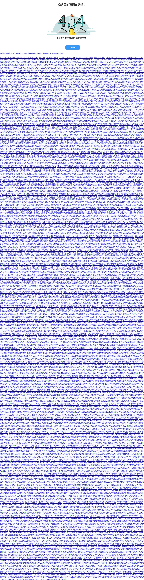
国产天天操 (86, 517)
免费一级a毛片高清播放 (59, 465)
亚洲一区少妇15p (64, 86)
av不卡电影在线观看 (14, 576)
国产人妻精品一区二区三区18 (68, 471)
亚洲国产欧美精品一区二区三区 (55, 310)
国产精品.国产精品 (121, 64)
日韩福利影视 (64, 392)
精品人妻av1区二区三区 (133, 496)
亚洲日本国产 (44, 392)
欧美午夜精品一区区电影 (52, 58)
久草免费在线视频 (8, 213)
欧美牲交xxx (114, 224)
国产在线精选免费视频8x (99, 569)
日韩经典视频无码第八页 (69, 310)
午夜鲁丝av (109, 92)
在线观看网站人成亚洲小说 (117, 72)
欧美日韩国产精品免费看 (134, 461)
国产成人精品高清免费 (123, 209)
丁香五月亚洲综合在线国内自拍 (126, 176)
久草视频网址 (76, 328)
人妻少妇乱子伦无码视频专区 (63, 475)
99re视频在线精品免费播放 (104, 196)
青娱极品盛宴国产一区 (27, 282)
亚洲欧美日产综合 (78, 131)
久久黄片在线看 (69, 339)
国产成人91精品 (73, 557)
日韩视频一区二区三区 (96, 128)
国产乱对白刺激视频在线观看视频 (110, 426)
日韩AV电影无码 (51, 149)
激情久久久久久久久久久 (133, 314)
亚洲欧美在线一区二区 (77, 543)
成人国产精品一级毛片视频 (123, 451)
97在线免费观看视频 (10, 288)
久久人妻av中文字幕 (5, 482)
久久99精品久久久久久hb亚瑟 (128, 162)
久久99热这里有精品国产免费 (93, 426)
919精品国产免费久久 (84, 428)
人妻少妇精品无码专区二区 (90, 230)
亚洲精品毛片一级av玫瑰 (105, 506)
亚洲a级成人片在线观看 (67, 401)
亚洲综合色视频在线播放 (11, 238)
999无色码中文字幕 (134, 352)
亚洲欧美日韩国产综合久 (88, 297)
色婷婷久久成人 (19, 338)
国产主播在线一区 (135, 235)
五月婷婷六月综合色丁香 (63, 369)
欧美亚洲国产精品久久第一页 (135, 86)
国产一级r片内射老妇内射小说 (88, 308)
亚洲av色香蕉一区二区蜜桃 (55, 100)
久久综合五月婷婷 (18, 104)
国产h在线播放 (137, 325)
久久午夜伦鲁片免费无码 (18, 489)
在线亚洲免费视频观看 (100, 243)
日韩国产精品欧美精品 (21, 359)
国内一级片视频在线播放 (93, 255)
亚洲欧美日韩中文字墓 (21, 101)
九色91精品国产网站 (133, 285)
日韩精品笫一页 (66, 190)
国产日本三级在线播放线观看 (11, 302)
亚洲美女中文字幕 (93, 406)
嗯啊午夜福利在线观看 (131, 61)
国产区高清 (93, 344)
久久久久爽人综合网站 (87, 531)
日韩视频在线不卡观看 (7, 464)
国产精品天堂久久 (138, 199)
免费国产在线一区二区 (119, 429)
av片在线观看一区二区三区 (38, 308)
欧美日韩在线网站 (34, 188)
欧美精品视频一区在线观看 (62, 179)
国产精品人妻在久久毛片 (57, 445)
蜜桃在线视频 (23, 364)
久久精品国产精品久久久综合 (88, 204)
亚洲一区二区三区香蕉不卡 (40, 104)
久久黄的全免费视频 (124, 145)
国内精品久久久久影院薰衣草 (123, 67)
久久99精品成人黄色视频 (89, 146)
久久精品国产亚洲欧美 (133, 548)
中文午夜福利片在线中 (85, 218)
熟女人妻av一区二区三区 (130, 555)
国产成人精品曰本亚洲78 (95, 302)
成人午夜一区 (56, 512)
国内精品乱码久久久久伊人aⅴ (19, 76)
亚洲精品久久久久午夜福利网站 (133, 484)
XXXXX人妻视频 (99, 317)
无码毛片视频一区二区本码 (45, 481)
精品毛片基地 (127, 300)
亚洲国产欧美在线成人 (85, 84)
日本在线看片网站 (80, 381)
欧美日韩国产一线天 (44, 151)
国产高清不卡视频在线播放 (18, 305)
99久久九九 (29, 356)
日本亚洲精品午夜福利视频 (109, 207)
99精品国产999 (92, 473)
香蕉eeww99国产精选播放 (116, 297)
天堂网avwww (55, 114)
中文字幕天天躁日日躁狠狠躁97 (106, 195)
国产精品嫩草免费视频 (135, 478)
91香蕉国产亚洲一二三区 (8, 246)
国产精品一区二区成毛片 (103, 209)
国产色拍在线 (122, 112)
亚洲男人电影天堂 (4, 451)
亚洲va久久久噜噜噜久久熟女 (97, 221)
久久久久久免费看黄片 (59, 504)
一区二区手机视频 (82, 336)
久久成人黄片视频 (121, 269)
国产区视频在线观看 (111, 221)
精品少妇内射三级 (32, 456)
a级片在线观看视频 (93, 524)
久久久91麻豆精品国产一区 (59, 299)
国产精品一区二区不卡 (134, 307)
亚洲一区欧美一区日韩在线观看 (27, 243)
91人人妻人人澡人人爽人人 (25, 286)
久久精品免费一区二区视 (117, 193)
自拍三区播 (33, 425)
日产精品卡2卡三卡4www (47, 398)
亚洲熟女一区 (110, 361)
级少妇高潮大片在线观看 (28, 132)
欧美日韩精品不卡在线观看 (76, 146)
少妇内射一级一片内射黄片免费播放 (119, 546)
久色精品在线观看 (29, 434)
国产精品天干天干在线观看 (74, 527)
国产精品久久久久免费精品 (108, 103)
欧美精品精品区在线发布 (37, 246)
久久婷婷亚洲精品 (20, 251)
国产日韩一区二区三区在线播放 (98, 266)
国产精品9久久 (83, 479)
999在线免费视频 (117, 232)
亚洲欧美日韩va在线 (33, 523)
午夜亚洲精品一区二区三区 (114, 461)
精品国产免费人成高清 (20, 513)
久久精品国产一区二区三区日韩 (19, 266)
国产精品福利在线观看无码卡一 (52, 246)
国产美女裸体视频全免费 (125, 344)
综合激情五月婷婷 (26, 210)
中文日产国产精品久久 (39, 501)
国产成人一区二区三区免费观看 (54, 212)
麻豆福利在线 (51, 174)
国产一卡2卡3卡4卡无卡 (130, 336)
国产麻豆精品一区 (45, 521)
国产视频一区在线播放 (41, 261)
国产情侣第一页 (44, 109)
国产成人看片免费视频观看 (27, 174)
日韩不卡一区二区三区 (10, 109)
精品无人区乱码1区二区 (31, 335)
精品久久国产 (72, 546)
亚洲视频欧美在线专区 (119, 387)
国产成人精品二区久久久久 (21, 277)
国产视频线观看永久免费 (81, 412)
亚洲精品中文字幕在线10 (78, 232)
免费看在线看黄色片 (80, 247)
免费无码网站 (116, 118)
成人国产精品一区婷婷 (65, 114)
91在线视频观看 (38, 454)
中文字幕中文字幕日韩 (75, 86)
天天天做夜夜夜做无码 (120, 229)
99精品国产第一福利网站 (124, 110)
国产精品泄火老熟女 (106, 240)
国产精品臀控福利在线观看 (33, 107)
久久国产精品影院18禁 (99, 202)
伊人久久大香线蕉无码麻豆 (67, 96)
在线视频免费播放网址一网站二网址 (40, 331)
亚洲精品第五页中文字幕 (68, 501)
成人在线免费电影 (135, 120)
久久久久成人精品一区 (28, 447)
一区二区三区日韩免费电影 (129, 232)
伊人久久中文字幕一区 (96, 151)
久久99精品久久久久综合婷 (15, 573)
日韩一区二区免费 (88, 134)
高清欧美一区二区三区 (66, 311)
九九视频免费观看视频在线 (85, 90)
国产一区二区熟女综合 (72, 159)
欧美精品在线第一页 (60, 372)
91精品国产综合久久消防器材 (24, 72)
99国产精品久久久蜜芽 (82, 473)
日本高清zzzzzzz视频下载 (60, 95)
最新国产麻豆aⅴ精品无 (82, 251)
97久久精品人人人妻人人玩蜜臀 (36, 272)
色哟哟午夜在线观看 (46, 405)
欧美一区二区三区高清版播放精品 (82, 540)
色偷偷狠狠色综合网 (125, 447)
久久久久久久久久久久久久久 (19, 442)
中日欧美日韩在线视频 (51, 308)
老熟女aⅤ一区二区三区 (31, 299)
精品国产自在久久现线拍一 (40, 375)
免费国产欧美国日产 (84, 159)
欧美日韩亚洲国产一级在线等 (12, 212)
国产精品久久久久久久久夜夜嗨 (95, 336)
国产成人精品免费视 (91, 176)
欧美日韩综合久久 (69, 288)
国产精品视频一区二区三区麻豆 (116, 377)
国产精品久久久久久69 (98, 425)
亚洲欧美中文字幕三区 (24, 437)
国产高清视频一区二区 (42, 381)
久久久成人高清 (31, 215)
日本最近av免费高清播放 (32, 319)
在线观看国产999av (87, 451)
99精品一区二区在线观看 (35, 140)
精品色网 (4, 120)
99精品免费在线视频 (8, 300)
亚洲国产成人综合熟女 (108, 153)
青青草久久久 (54, 330)
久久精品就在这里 (82, 121)
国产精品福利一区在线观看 (43, 330)
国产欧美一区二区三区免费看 (34, 468)
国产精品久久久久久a (32, 412)
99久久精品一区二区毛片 (16, 383)
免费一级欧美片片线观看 (79, 184)
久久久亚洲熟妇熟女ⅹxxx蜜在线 (52, 201)
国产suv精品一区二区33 (72, 465)
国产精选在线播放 (27, 495)
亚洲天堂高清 (77, 265)
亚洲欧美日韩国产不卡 (24, 532)
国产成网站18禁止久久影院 (28, 209)
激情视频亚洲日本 (117, 445)
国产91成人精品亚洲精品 (8, 181)
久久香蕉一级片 (59, 182)
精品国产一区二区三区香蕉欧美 (52, 218)
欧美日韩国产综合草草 (65, 543)
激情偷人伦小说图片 (103, 101)
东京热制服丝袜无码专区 (95, 501)
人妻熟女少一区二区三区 (110, 336)
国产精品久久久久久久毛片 (30, 531)
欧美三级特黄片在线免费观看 (21, 353)
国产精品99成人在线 (129, 240)
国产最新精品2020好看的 (114, 512)
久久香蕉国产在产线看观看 (44, 235)
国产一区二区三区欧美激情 (66, 307)
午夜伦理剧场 (83, 167)
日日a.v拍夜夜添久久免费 (127, 394)
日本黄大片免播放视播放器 (78, 573)
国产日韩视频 (91, 112)
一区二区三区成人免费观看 (113, 414)
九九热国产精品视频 (22, 386)
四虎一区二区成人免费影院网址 (128, 213)
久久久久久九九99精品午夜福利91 (42, 61)
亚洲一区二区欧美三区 (134, 266)
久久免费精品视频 (63, 380)
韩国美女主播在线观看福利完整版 (84, 177)
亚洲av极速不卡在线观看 (94, 412)
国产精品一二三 (124, 359)
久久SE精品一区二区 (106, 168)
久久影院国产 (99, 356)
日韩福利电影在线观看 (102, 355)
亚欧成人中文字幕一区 (80, 560)
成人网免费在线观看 (9, 513)
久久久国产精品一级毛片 (103, 518)
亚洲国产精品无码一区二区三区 (13, 132)
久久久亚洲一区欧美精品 (95, 331)
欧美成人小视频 (108, 532)
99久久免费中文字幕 (97, 419)
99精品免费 (105, 419)
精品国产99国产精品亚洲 (74, 415)
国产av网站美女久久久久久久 (47, 358)
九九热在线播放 (24, 405)
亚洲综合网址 (136, 185)
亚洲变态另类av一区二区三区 (43, 184)
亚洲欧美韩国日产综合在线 (121, 230)
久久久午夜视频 (99, 121)
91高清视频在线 (124, 478)
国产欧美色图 (41, 506)
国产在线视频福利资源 (76, 363)
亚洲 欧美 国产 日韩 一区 (41, 258)
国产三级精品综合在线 (100, 163)
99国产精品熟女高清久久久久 (12, 380)
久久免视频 (109, 58)
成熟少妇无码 (73, 244)
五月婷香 (71, 431)
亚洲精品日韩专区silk (102, 512)
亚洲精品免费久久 (102, 314)
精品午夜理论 (27, 118)
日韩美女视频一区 (55, 125)
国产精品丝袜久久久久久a (80, 288)
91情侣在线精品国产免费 (39, 395)
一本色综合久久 (10, 546)
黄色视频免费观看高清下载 (124, 521)
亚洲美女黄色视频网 (15, 451)
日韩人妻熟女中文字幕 (23, 188)
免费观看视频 (108, 462)
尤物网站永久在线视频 (49, 179)
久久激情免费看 (123, 93)
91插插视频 (54, 132)
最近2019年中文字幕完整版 (60, 213)
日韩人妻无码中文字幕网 (14, 453)
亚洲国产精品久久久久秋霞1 (32, 487)
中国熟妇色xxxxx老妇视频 (79, 255)
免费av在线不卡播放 (84, 391)
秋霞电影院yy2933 (54, 244)
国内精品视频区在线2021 (75, 380)
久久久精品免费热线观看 (43, 84)
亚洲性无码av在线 (77, 496)
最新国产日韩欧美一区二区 (128, 271)
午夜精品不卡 (64, 356)
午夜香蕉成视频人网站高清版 (103, 431)
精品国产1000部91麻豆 (77, 313)
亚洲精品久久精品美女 (83, 364)
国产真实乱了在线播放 (54, 471)
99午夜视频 (23, 370)
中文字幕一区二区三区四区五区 (133, 423)
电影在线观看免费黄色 (122, 299)
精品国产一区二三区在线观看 (125, 101)
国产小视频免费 (45, 303)
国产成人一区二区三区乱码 (24, 415)
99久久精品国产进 (128, 106)
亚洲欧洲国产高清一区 (137, 481)
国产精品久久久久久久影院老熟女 (50, 314)
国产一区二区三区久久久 (11, 280)
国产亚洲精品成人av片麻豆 (129, 492)
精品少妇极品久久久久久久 (37, 73)
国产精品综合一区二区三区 (127, 313)
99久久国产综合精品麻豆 (95, 509)
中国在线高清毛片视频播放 (121, 319)
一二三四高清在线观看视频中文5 (42, 199)
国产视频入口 (102, 335)
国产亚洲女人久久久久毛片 (9, 258)
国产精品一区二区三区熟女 (105, 233)
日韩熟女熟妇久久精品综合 (7, 443)
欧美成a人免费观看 (67, 457)
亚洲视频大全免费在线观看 (121, 433)
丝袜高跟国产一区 (117, 537)
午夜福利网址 (3, 232)
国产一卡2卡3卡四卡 (63, 257)
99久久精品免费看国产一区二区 (64, 302)
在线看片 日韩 (103, 255)
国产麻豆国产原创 (12, 118)
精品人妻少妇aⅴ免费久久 (31, 93)
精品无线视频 (87, 294)
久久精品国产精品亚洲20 (106, 436)
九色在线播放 (119, 321)
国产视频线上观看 (21, 347)
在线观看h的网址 (116, 162)
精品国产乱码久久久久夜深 (34, 333)
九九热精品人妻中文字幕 (136, 392)
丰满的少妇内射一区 (103, 366)
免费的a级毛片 (22, 215)
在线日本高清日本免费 (134, 395)
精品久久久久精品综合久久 (96, 352)
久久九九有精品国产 (71, 173)
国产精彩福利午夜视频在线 (119, 132)
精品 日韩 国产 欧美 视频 (93, 397)
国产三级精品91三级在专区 (82, 182)
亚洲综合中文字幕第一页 (109, 428)
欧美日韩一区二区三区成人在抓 (110, 498)
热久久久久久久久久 (31, 538)
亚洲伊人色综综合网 (11, 415)
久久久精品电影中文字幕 (89, 576)
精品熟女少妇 (114, 339)
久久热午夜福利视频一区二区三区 (117, 364)
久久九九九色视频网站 (22, 173)
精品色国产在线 (46, 70)
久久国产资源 (136, 65)
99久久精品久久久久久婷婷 (109, 559)
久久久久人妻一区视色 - (119, 151)
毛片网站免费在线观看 (38, 92)
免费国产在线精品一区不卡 (74, 61)
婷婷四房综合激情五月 (71, 279)
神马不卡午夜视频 (56, 464)
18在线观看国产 (117, 160)
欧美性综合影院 (26, 457)
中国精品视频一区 (80, 268)
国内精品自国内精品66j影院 (73, 299)
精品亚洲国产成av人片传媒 (17, 121)
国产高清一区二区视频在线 (30, 300)
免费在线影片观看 (96, 296)
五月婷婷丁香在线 (67, 509)
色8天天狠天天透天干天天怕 (133, 476)
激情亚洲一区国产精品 (19, 398)
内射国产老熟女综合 (78, 504)
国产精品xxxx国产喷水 (8, 82)
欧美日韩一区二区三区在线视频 (61, 140)
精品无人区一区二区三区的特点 (115, 499)
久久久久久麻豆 (131, 241)
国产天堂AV (6, 221)
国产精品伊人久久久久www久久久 (11, 560)
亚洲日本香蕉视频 (130, 294)
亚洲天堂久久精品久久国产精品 (59, 436)
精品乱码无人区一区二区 (48, 431)
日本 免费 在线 (91, 464)
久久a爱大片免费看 (50, 448)
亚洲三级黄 (13, 168)
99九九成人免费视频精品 (39, 495)
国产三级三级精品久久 (126, 65)
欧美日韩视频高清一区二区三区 (18, 429)
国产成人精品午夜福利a (25, 482)
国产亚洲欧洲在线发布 (51, 257)
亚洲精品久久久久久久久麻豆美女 (44, 515)
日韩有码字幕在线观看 (130, 72)
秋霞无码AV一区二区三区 (86, 384)
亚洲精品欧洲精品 (134, 219)
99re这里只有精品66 (136, 191)
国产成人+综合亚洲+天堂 (108, 215)
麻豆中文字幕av (116, 182)
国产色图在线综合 (84, 266)
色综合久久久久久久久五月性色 (82, 433)
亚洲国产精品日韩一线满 (75, 272)
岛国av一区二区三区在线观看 (135, 375)
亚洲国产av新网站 (4, 370)
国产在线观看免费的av (7, 235)
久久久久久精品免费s (112, 531)
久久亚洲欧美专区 (41, 311)
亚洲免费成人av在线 (80, 291)
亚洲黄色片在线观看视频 (38, 496)
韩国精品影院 (40, 482)
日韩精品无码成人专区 (87, 299)
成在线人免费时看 (101, 143)
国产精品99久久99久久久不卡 (127, 506)
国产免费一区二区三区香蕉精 (64, 132)
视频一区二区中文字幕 (117, 555)
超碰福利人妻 (121, 293)
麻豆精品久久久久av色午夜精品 (134, 387)
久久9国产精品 (92, 512)
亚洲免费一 (10, 529)
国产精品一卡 (64, 246)
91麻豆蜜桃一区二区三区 (38, 221)
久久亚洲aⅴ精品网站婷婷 (75, 76)
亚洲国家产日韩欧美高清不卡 (55, 510)
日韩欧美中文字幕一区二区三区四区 (44, 177)
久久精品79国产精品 (29, 479)
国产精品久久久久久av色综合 (135, 401)
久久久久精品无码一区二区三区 (107, 260)
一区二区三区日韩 (107, 151)
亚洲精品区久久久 (72, 246)
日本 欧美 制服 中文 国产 (124, 367)
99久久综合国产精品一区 (8, 177)
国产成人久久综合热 (36, 114)
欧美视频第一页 (12, 229)
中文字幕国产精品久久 (92, 233)
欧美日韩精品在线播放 (22, 90)
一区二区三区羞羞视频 (41, 534)
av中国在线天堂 (124, 440)
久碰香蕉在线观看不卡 (33, 293)
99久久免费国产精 (89, 338)
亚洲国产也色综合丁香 (63, 170)
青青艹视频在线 (16, 204)
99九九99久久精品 (64, 345)
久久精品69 (69, 168)
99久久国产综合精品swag (112, 125)
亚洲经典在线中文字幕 (57, 139)
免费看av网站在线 (12, 153)
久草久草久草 (68, 482)
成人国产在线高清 (136, 67)
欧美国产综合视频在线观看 (45, 426)
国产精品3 (91, 534)
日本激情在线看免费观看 (68, 317)
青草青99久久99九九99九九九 (21, 283)
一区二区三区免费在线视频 (83, 481)
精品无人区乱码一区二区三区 (91, 386)
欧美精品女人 (90, 121)
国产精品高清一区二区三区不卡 (84, 361)
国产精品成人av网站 (58, 319)
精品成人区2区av (40, 498)
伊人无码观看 (30, 275)
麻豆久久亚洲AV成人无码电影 (29, 481)
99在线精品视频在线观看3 (56, 324)
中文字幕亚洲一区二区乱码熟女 (118, 275)
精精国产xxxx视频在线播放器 (130, 475)
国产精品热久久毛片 (105, 386)
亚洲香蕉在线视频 (123, 401)
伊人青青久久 (130, 132)
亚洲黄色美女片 (94, 182)
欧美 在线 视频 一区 (42, 149)
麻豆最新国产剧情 (112, 257)
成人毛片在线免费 (13, 433)
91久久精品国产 (101, 96)
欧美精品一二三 (124, 403)
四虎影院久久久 (14, 377)
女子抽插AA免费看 (94, 506)
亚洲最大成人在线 (11, 554)
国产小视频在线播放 (97, 310)
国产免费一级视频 (11, 538)
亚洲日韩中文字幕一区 (30, 498)
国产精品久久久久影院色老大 (80, 509)
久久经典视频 (69, 134)
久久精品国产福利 (60, 535)
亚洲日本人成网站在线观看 (13, 73)
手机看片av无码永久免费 (119, 520)
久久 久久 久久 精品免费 (82, 403)
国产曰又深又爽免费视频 (117, 386)
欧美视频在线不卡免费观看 (31, 123)
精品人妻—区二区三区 (75, 252)
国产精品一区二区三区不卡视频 (98, 244)
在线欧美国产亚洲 (48, 202)
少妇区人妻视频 (108, 520)
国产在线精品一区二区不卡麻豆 (40, 100)
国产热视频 (139, 506)
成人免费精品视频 (67, 507)
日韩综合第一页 (28, 384)
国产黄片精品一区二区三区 (80, 107)
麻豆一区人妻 (16, 471)
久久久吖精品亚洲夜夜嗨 (125, 342)
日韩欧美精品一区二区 (113, 247)
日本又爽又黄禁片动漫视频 (99, 521)
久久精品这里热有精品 (134, 563)
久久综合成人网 (70, 397)
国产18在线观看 (60, 90)
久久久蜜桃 (101, 268)
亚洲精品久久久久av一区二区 (117, 316)
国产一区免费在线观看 (107, 291)
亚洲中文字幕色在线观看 (112, 61)
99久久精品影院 (24, 476)
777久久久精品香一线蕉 (15, 190)
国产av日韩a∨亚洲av (114, 70)
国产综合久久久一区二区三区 (29, 159)
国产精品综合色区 (33, 89)
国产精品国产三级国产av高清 (121, 143)
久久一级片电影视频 (132, 154)
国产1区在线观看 (36, 314)
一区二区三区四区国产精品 (31, 341)
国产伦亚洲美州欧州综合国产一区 (27, 244)
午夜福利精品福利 (9, 184)
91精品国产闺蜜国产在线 (127, 549)
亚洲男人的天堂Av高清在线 (30, 562)
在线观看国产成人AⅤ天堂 (67, 350)
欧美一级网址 (53, 433)
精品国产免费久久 (125, 569)
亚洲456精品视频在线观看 (30, 440)
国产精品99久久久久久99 (120, 507)
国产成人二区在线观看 (97, 289)
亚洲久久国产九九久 (108, 465)
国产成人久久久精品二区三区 (76, 300)
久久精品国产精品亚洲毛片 (137, 115)
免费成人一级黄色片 (98, 265)
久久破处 (49, 347)
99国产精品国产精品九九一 (43, 425)
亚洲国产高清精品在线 (88, 65)
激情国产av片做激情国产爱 (48, 196)
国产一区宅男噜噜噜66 (50, 496)
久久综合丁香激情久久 (119, 62)
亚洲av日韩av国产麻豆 (16, 350)
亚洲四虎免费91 (17, 131)
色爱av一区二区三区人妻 (104, 504)
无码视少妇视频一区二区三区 (13, 373)
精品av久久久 (16, 559)
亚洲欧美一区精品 (118, 106)
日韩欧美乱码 (31, 112)
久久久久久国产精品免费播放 (53, 501)
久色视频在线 (88, 269)
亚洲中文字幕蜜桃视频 (72, 282)
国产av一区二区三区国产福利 (111, 403)
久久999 (30, 375)
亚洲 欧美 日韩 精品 (102, 271)
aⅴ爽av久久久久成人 (59, 517)
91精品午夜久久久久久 (131, 151)
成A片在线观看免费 (83, 112)
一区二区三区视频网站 (107, 387)
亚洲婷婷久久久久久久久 (23, 153)
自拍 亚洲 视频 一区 (109, 142)
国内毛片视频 (128, 540)
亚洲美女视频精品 (74, 258)
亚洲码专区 (36, 464)
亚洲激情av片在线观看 (46, 131)
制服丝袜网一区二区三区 (33, 109)
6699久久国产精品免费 (6, 489)
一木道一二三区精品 (109, 104)
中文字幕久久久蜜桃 (101, 439)
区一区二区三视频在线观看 (82, 73)
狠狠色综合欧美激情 (49, 146)
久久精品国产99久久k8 (84, 344)
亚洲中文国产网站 (100, 462)
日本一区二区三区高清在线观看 (95, 470)
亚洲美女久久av (86, 383)
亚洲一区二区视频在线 (126, 523)
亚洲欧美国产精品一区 (48, 115)
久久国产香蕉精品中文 (81, 537)
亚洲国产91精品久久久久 (23, 322)
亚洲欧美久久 (5, 81)
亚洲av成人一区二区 (83, 534)
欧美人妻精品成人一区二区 (61, 76)
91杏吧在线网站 (49, 563)
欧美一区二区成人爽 (131, 223)
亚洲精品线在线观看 (50, 321)
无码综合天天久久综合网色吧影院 (84, 359)
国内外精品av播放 (131, 260)
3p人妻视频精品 (87, 373)
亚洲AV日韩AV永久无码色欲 (70, 419)
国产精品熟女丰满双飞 (44, 436)
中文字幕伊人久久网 (44, 324)
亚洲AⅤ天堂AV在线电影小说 (93, 223)
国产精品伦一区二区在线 (29, 339)
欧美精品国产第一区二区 (120, 84)
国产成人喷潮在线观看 (19, 213)
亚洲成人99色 (9, 255)
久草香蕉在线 (34, 210)
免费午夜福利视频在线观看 (119, 552)
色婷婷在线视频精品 (123, 389)
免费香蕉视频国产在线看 (34, 90)
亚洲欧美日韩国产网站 (24, 162)
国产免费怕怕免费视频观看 (136, 302)
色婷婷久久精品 (134, 258)
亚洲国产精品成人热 (92, 305)
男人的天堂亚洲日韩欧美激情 (76, 538)
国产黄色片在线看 (64, 499)
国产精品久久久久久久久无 (129, 95)
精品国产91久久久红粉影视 (61, 538)
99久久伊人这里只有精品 (128, 244)
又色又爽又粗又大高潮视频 (11, 244)
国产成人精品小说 (32, 165)
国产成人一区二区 (84, 506)
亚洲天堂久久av (89, 232)
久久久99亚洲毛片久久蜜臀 (100, 448)
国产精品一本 (131, 93)
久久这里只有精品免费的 (79, 75)
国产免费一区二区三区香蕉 (100, 135)
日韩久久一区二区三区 (46, 232)
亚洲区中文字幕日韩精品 (22, 168)
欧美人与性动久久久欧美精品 (7, 98)
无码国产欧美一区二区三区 (83, 434)
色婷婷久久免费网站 (120, 381)
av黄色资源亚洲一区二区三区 (55, 456)
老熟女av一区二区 (77, 302)
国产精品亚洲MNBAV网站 (129, 363)
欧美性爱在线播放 (78, 82)
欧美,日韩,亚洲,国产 (88, 496)
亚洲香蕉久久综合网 (132, 417)
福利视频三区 (133, 353)
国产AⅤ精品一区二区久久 (134, 361)
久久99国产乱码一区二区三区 (106, 229)
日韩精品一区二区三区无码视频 (84, 202)
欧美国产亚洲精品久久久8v (89, 549)
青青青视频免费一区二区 (104, 212)
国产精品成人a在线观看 (59, 260)
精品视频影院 (138, 397)
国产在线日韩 (25, 387)
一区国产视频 (24, 128)
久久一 (42, 386)
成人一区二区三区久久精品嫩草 (47, 187)
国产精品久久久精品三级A (33, 429)
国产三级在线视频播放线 (53, 78)
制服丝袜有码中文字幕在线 (41, 565)
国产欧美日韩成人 (116, 289)
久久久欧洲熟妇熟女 (69, 347)
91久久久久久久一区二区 (29, 125)
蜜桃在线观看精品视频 (43, 507)
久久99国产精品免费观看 (90, 185)
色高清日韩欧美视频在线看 (23, 70)
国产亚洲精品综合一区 (11, 291)
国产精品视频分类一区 (26, 520)
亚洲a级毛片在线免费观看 (105, 182)
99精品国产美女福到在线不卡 (49, 369)
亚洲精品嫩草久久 (56, 101)
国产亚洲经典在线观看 (40, 275)
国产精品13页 (74, 555)
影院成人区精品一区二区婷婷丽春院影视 (75, 233)
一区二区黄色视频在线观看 (17, 479)
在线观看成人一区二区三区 (90, 459)
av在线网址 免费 (77, 409)
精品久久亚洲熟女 (85, 437)
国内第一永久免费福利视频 (130, 378)
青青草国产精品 (28, 541)
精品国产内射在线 (95, 64)
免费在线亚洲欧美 (112, 173)
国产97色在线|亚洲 (103, 513)
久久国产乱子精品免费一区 (88, 415)
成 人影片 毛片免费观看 (128, 545)
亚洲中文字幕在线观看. (62, 373)
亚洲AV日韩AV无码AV (110, 263)
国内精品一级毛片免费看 (47, 233)
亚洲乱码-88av (28, 252)
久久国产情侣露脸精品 (128, 165)
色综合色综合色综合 (93, 62)
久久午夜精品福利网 (72, 336)
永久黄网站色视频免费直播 (49, 134)
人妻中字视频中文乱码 (58, 223)
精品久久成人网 (116, 549)
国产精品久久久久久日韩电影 (74, 549)
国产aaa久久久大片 (22, 268)
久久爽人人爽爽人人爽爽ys (32, 394)
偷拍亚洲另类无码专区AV (16, 271)
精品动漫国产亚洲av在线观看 (23, 92)
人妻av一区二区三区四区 (93, 167)
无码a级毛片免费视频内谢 (65, 545)
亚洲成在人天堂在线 (74, 165)
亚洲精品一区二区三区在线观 (53, 335)
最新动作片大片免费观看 (127, 181)
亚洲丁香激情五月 (82, 552)
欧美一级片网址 (14, 154)
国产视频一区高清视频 (48, 372)
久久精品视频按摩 (124, 249)
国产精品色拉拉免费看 (122, 307)
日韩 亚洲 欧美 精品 (111, 457)
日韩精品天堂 (85, 409)
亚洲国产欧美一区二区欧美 (83, 254)
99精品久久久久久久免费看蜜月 (25, 202)
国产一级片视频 (88, 227)
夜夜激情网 (100, 459)
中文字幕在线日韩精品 (86, 490)
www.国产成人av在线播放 (87, 243)
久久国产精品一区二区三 (100, 213)
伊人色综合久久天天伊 (18, 498)
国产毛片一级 (5, 209)
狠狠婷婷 (48, 176)
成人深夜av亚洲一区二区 (88, 76)
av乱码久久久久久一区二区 (55, 269)
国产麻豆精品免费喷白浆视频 (94, 405)
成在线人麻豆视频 (93, 73)
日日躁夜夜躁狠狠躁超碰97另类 (14, 254)
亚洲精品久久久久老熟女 (43, 492)
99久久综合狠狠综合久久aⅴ (42, 364)
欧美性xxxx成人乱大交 (8, 541)
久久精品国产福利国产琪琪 (44, 227)
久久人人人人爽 (43, 341)
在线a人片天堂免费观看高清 (68, 78)
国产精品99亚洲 (18, 300)
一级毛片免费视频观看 (80, 431)
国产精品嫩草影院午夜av (20, 428)
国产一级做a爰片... (31, 569)
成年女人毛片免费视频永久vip (43, 101)
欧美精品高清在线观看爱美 (67, 137)
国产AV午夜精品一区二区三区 (64, 193)
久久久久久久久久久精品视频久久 (83, 286)
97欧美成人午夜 (6, 266)
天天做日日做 (5, 448)
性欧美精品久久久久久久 (122, 263)
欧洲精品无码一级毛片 (134, 433)
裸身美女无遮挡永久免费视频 (116, 464)
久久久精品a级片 (21, 391)
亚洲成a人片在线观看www (88, 527)
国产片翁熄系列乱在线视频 (105, 156)
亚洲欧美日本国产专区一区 (15, 95)
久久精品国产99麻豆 (119, 75)
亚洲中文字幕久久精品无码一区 (10, 545)
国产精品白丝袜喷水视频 (31, 503)
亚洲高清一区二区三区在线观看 (29, 560)
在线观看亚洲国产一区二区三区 (32, 303)
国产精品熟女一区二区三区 (52, 126)
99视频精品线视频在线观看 (108, 86)
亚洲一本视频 (93, 195)
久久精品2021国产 (41, 328)
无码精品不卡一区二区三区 (133, 216)
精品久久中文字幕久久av (25, 265)
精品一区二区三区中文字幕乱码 (36, 142)
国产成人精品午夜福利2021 (34, 529)
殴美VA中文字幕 (42, 560)
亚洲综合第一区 (100, 112)
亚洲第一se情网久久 (10, 251)
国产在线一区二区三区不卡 (41, 350)
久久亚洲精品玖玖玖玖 (34, 358)
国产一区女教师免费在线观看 (52, 409)
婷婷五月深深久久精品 (87, 345)
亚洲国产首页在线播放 (97, 95)
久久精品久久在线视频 (34, 405)
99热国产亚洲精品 (83, 555)
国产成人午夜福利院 (49, 81)
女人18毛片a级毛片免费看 (37, 470)
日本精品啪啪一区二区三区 (7, 58)
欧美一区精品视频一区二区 (76, 215)
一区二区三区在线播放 (124, 405)
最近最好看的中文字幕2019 (80, 333)
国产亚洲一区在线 (93, 187)
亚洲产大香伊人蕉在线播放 (27, 534)
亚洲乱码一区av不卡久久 (29, 518)
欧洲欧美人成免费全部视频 (60, 112)
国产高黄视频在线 (27, 406)
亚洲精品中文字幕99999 (82, 226)
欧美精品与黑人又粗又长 (46, 579)
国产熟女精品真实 (70, 195)
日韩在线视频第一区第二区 (59, 400)
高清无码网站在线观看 (75, 541)
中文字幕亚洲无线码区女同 (12, 473)
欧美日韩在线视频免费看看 (94, 168)
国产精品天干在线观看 (110, 375)
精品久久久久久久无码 (85, 95)
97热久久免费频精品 (71, 577)
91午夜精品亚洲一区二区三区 (24, 297)
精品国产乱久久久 (61, 506)
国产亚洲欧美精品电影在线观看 (80, 482)
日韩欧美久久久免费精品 (24, 545)
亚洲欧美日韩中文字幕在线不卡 (126, 562)
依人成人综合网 (40, 499)
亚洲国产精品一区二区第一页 (29, 135)
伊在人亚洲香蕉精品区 (40, 345)
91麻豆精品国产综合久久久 (109, 269)
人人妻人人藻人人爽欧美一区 (41, 313)
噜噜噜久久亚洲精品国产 (31, 445)
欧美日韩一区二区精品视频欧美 (46, 207)
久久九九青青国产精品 (137, 328)
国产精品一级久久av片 (121, 218)
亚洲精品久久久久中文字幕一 (129, 512)
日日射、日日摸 (29, 67)
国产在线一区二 (13, 297)
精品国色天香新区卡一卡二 (118, 484)
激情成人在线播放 (41, 569)
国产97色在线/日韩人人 (10, 163)
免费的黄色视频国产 (61, 532)
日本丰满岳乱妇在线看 (114, 440)
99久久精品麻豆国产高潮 (72, 400)
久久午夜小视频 (36, 392)
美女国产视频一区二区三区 (135, 288)
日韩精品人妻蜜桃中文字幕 (76, 110)
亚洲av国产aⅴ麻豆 (113, 344)
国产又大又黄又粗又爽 (19, 325)
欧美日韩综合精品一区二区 (78, 103)
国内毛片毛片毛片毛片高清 (17, 252)
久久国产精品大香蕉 (67, 198)
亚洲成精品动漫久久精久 (59, 173)
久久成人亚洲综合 (131, 84)
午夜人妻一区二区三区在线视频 (127, 87)
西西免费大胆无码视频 (126, 437)
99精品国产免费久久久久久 (62, 277)
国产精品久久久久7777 (127, 114)
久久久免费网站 (122, 529)
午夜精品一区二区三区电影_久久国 (69, 218)
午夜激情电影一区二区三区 (29, 86)
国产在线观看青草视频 (8, 294)
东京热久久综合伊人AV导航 (22, 422)
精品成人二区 (97, 126)
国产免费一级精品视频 (33, 76)
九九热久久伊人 (31, 101)
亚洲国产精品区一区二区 (67, 265)
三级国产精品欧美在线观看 (133, 254)
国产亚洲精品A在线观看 (56, 509)
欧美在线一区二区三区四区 (84, 249)
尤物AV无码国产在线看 (97, 142)
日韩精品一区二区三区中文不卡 (129, 305)
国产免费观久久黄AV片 (124, 366)
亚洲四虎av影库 (119, 195)
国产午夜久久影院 (115, 482)
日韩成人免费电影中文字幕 (133, 574)
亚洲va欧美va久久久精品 (9, 90)
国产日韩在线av (117, 272)
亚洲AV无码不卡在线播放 (129, 157)
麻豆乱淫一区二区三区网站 (82, 117)
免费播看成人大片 (117, 78)
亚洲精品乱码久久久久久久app (79, 498)
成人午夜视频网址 (65, 125)
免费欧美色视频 (43, 263)
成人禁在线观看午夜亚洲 (45, 249)
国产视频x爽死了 (41, 110)
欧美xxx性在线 (8, 420)
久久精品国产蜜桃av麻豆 (58, 93)
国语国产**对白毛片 (78, 128)
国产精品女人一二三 (112, 82)
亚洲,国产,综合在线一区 (37, 205)
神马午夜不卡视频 (77, 92)
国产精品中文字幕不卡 (109, 459)
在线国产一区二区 (64, 252)
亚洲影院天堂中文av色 (66, 322)
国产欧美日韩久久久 (114, 65)
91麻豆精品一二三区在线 (136, 384)
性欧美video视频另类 (49, 277)
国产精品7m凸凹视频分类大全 (56, 258)
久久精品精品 (30, 195)
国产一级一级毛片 (115, 358)
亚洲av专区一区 (81, 280)
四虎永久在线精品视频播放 (34, 294)
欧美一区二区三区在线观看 (40, 117)
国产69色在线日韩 (116, 117)
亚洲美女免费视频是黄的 (127, 289)
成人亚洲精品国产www (13, 392)
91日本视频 (116, 93)
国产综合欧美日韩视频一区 (88, 205)
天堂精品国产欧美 (127, 90)
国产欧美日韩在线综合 (52, 394)
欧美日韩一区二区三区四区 (71, 377)
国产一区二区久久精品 (71, 249)
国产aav (81, 358)
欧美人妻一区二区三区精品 (53, 495)
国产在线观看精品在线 (18, 316)
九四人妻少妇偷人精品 (102, 280)
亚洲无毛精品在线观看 (21, 157)
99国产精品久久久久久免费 (17, 263)
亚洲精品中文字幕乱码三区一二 (46, 89)
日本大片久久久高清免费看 (31, 401)
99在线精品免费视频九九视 (92, 573)
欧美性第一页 (36, 131)
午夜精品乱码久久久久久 (11, 274)
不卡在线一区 (17, 219)
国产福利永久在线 (15, 285)
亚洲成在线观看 (66, 462)
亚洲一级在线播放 (4, 377)
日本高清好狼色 (105, 468)
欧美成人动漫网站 (98, 232)
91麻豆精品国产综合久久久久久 (30, 254)
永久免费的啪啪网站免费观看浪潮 (104, 106)
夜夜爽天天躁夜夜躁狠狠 (33, 504)
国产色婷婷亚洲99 (38, 566)
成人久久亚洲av (84, 93)
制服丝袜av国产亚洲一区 (66, 297)
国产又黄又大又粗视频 (35, 387)
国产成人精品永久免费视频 (79, 168)
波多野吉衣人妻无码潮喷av (46, 293)
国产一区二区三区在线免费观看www (15, 224)
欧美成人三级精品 (48, 344)
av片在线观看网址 (108, 121)
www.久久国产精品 (9, 510)
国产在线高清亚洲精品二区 (134, 557)
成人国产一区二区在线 (95, 117)
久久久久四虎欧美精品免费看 (43, 279)
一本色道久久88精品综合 (84, 289)
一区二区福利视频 (108, 118)
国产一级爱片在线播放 (97, 493)
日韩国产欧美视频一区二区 (41, 137)
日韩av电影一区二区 (46, 103)
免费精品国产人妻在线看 (83, 244)
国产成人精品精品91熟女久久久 (107, 406)
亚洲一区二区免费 (26, 126)
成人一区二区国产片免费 (54, 520)
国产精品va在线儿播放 (116, 129)
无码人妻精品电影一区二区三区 (101, 134)
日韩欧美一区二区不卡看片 (61, 165)
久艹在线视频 (79, 78)
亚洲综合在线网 (88, 114)
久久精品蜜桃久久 (68, 324)
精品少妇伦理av (35, 198)
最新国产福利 (55, 184)
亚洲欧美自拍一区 (29, 321)
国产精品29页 (62, 423)
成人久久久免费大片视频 (102, 341)
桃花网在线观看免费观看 (60, 191)
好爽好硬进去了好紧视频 (62, 557)
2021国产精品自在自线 (129, 308)
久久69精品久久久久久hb (75, 221)
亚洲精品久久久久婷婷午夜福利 (75, 551)
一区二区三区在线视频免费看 (71, 405)
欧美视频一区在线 (83, 314)
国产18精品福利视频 (33, 237)
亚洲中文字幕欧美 (25, 431)
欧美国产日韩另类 (34, 353)
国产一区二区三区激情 (111, 167)
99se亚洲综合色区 (103, 378)
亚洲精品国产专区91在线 (12, 364)
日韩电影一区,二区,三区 (109, 109)
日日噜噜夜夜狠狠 (81, 420)
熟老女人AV (123, 314)
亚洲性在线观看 (79, 67)
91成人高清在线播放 (83, 512)
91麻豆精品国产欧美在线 (120, 361)
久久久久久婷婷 (12, 75)
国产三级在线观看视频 (79, 223)
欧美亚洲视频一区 (98, 118)
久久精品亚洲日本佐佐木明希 (43, 139)
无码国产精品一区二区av (21, 247)
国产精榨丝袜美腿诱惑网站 (127, 415)
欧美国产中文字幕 (19, 552)
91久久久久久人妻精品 (95, 321)
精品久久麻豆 (86, 559)
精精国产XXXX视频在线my (118, 369)
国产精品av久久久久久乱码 (20, 293)
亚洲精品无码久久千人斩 (111, 277)
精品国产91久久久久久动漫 (83, 454)
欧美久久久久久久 (104, 535)
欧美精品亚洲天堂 (83, 352)
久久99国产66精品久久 (36, 443)
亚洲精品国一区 (69, 135)
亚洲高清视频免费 (117, 90)
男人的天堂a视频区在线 (123, 81)
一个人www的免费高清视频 (100, 568)
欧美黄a (62, 288)
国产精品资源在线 (92, 545)
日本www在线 (36, 190)
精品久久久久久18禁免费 (79, 104)
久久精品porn (123, 154)
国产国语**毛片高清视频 (94, 107)
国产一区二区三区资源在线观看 (64, 171)
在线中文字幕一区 (19, 311)
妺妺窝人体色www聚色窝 (95, 555)
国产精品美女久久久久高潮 (123, 202)
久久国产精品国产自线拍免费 (130, 146)
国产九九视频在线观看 (112, 439)
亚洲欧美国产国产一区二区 (78, 81)
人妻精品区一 (73, 72)
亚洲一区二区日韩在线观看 (111, 112)
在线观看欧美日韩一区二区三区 (120, 100)
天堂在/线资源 (116, 394)
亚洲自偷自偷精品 (132, 218)
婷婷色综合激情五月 (108, 540)
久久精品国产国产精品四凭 (37, 457)
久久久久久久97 (114, 471)
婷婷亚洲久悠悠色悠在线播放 (123, 268)
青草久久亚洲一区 (24, 470)
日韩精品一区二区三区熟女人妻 (65, 162)
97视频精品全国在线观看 (133, 347)
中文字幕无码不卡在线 (131, 163)
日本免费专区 (109, 563)
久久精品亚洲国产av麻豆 (66, 342)
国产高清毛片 (116, 571)
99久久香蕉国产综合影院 (135, 341)
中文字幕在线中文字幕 (18, 289)
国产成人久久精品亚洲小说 (46, 173)
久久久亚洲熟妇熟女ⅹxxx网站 (125, 277)
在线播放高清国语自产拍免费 (108, 64)
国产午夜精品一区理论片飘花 (24, 75)
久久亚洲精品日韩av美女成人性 (38, 322)
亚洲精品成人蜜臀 (37, 148)
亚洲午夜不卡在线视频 (78, 513)
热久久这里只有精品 (40, 479)
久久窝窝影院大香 (97, 59)
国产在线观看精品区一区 (135, 92)
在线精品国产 (101, 78)
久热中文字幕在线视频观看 (93, 456)
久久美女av (70, 414)
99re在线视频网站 (100, 181)
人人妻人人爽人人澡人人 (71, 90)
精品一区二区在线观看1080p (101, 401)
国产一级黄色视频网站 (32, 82)
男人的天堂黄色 (8, 129)
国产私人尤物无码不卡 (87, 86)
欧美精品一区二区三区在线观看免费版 (99, 279)
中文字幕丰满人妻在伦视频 (63, 555)
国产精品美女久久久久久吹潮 (116, 148)
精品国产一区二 (96, 510)
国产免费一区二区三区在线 (30, 338)
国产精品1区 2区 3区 (90, 145)
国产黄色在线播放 (16, 481)
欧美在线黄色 (23, 145)
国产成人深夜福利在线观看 (34, 557)
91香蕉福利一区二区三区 (31, 305)
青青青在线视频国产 (130, 464)
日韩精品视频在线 (17, 129)
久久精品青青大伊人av (15, 139)
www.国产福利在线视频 (127, 470)
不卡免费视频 (90, 487)
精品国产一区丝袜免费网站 (115, 146)
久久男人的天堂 (60, 135)
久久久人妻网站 (114, 510)
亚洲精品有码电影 (24, 372)
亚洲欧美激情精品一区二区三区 (58, 549)
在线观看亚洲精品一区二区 (62, 431)
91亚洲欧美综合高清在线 (35, 106)
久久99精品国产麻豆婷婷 (24, 274)
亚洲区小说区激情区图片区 (107, 107)
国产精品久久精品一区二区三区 (72, 490)
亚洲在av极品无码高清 (58, 205)
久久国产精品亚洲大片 (108, 261)
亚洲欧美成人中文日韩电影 (27, 204)
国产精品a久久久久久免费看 (20, 79)
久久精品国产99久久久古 (29, 64)
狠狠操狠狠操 (101, 489)
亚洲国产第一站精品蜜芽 (133, 269)
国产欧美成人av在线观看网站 (63, 106)
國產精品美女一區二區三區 (21, 201)
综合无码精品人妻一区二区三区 (73, 316)
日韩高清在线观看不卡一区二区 (104, 237)
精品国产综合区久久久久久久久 (10, 345)
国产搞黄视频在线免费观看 (105, 380)
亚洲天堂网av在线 (6, 195)
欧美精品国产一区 (67, 62)
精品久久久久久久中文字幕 (34, 391)
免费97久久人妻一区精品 (108, 126)
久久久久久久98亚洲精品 (16, 123)
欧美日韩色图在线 (18, 546)
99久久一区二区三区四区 (49, 271)
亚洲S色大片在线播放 (89, 462)
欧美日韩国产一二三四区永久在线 (75, 98)
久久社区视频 (15, 237)
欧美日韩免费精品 (20, 423)
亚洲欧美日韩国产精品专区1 (26, 417)
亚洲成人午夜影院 (8, 353)
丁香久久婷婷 (124, 73)
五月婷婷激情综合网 (79, 241)
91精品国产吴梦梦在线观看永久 (50, 79)
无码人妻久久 (3, 336)
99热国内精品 (92, 482)
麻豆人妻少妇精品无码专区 (97, 450)
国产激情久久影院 (54, 333)
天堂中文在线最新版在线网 (29, 216)
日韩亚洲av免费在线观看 (104, 224)
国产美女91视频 (62, 159)
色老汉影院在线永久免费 (55, 109)
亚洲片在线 (47, 356)
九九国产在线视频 (59, 428)
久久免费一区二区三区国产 (14, 336)
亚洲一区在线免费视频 (137, 493)
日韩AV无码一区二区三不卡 (102, 367)
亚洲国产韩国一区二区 (14, 431)
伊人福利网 (133, 238)
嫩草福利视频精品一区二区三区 (8, 173)
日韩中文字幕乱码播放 (8, 65)
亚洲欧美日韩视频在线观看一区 (91, 436)
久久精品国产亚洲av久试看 (47, 76)
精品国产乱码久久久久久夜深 (117, 574)
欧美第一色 (140, 373)
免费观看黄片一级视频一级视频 (21, 378)
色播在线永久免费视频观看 (52, 73)
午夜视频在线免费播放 (75, 156)
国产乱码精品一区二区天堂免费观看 (61, 199)
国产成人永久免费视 (72, 512)
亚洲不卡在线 (42, 394)
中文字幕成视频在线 (69, 176)
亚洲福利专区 (24, 89)
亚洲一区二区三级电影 (25, 485)
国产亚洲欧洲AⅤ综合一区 (57, 391)
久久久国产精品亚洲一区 (131, 330)
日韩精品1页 (9, 64)
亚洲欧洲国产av (129, 391)
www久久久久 (119, 76)
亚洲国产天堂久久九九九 (34, 120)
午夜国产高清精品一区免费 (83, 277)
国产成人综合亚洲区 (119, 495)
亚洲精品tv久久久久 (75, 367)
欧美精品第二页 (31, 157)
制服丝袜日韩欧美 (70, 537)
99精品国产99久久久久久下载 (79, 209)
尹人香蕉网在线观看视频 (65, 240)
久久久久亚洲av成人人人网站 (123, 328)
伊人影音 (5, 75)
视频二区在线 (69, 237)
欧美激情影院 (17, 210)
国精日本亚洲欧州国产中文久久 (36, 128)
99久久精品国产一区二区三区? (72, 205)
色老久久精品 (36, 509)
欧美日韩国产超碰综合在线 (85, 59)
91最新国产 (58, 468)
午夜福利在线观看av (88, 67)
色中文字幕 (67, 103)
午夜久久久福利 (9, 104)
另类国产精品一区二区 (74, 467)
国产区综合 (125, 251)
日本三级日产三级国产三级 (131, 76)
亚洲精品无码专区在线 (49, 475)
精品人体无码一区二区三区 (46, 319)
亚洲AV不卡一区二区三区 (10, 188)
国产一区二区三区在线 (73, 285)
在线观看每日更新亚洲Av (48, 573)
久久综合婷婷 (51, 300)
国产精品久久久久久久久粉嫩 (89, 380)
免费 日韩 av (76, 414)
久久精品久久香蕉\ (136, 513)
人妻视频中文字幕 (137, 349)
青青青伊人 (115, 489)
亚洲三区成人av (26, 478)
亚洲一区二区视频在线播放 (84, 442)
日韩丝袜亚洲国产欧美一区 (108, 328)
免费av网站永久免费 (40, 204)
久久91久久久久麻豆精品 (55, 381)
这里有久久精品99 (54, 303)
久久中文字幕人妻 (21, 389)
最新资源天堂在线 (113, 405)
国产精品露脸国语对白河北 (133, 520)
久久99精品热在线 (63, 559)
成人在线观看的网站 (105, 456)
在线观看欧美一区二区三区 (40, 349)
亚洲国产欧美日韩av (80, 349)
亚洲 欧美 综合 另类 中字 (69, 321)
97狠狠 (100, 230)
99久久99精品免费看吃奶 (26, 369)
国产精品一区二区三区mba (77, 369)
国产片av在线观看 (111, 408)
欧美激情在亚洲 (59, 420)
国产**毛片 (7, 299)
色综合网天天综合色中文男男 (132, 107)
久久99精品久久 (90, 440)
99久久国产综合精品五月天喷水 (88, 271)
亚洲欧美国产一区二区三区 (105, 62)
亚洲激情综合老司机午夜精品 (43, 378)
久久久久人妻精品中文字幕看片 (125, 173)
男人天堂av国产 (42, 335)
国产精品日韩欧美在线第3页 (80, 401)
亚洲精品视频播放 (15, 269)
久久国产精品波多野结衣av (110, 68)
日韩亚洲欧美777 (27, 221)
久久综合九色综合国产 (60, 577)
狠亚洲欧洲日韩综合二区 (21, 112)
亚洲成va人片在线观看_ (134, 359)
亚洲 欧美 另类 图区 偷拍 (38, 543)
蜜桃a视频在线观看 (74, 275)
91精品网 (89, 521)
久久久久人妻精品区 (79, 342)
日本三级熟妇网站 (100, 79)
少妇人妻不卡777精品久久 (39, 380)
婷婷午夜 (66, 258)
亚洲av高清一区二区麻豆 (8, 465)
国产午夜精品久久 (96, 269)
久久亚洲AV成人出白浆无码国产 (112, 303)
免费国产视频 (119, 179)
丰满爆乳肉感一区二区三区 (102, 65)
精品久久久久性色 (44, 107)
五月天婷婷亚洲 (11, 120)
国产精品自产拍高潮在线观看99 (110, 302)
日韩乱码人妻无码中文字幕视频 (113, 140)
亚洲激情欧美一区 (42, 135)
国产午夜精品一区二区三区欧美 (56, 565)
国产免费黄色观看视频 (73, 266)
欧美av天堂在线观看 (107, 238)
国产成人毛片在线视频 (98, 90)
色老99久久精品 (14, 215)
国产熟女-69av (112, 568)
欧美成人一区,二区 (77, 198)
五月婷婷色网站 (39, 475)
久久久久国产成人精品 (124, 398)
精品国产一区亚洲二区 (117, 456)
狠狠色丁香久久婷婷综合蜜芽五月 (84, 58)
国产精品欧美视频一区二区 (108, 321)
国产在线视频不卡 (93, 251)
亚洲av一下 (62, 453)
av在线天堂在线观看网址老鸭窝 (111, 437)
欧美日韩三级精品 (117, 237)
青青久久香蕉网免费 (19, 579)
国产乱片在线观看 (41, 574)
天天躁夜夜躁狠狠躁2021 (22, 182)
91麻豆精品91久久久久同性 (21, 255)
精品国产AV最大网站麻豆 (103, 193)
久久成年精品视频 (44, 422)
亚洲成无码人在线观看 (110, 503)
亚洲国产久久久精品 (59, 563)
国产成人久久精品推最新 (130, 123)
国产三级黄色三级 (19, 58)
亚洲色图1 (138, 294)
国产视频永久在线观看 (134, 426)
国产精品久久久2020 (123, 212)
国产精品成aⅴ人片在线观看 (47, 226)
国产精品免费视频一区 (136, 569)
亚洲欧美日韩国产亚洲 (88, 171)
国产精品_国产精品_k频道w (113, 313)
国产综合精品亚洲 (111, 120)
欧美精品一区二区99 (64, 79)
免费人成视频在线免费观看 (77, 149)
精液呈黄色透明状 (134, 143)
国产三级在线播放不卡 (33, 428)
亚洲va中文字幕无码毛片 (15, 126)
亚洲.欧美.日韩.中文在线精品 (118, 541)
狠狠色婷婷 (49, 289)
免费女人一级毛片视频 (96, 389)
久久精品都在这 (92, 96)
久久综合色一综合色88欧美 (84, 89)
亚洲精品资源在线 (62, 308)
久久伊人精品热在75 (36, 431)
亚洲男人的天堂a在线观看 (129, 456)
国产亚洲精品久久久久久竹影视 (42, 219)
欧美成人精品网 (109, 90)
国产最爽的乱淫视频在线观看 (30, 193)
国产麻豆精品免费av (9, 257)
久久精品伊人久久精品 (83, 319)
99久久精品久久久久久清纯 (39, 265)
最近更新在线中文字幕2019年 (80, 237)
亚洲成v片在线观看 (121, 428)
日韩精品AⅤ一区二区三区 (133, 411)
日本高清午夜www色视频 (108, 501)
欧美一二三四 (130, 79)
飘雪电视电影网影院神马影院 (17, 319)
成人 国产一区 (95, 89)
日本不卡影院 (83, 487)
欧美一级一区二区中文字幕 (135, 319)
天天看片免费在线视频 (65, 283)
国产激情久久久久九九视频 (118, 283)
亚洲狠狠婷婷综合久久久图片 (16, 260)
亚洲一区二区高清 (113, 366)
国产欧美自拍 (108, 489)
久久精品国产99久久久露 (122, 425)
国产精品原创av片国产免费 (11, 249)
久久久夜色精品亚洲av (54, 370)
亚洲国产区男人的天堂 (38, 563)
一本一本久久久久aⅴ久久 (91, 274)
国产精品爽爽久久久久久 (101, 543)
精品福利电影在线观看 (41, 554)
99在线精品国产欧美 (51, 110)
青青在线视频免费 (71, 89)
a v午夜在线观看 (76, 243)
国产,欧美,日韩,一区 (51, 506)
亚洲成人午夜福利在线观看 (16, 551)
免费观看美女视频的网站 (19, 352)
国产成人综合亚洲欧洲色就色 (101, 417)
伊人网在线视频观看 (104, 478)
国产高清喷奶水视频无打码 (16, 218)
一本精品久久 (72, 274)
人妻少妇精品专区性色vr (119, 450)
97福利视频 (78, 317)
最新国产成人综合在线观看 (63, 263)
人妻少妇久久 (135, 448)
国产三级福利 (114, 185)
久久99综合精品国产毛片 (94, 495)
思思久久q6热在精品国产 (53, 261)
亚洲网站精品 (37, 373)
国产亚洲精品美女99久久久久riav (22, 114)
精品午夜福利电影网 (54, 252)
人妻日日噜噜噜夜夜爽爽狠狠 (38, 437)
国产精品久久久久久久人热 (134, 507)
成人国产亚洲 (67, 207)
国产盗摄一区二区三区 (93, 537)
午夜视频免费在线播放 (55, 68)
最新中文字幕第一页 (21, 109)
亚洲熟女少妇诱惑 (73, 314)
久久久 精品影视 (68, 328)
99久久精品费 (11, 140)
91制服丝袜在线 (14, 100)
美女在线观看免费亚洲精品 (53, 562)
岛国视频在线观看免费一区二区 (122, 258)
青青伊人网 (47, 92)
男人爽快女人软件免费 (86, 408)
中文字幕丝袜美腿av (66, 440)
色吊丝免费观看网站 (19, 394)
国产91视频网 (119, 408)
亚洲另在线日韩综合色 (79, 87)
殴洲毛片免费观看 (4, 330)
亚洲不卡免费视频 (63, 215)
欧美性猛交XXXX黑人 (43, 503)
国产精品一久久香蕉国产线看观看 (126, 538)
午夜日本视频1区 (108, 232)
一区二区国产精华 (96, 442)
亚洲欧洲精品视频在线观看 (39, 384)
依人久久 (90, 401)
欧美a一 (88, 81)
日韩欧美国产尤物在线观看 (118, 504)
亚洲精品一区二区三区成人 (86, 377)
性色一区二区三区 (17, 375)
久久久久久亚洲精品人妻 (48, 468)
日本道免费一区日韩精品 (6, 375)
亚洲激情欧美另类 (27, 167)
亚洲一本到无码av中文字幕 (66, 255)
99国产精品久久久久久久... (100, 170)
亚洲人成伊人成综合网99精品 (33, 397)
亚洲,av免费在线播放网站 (114, 73)
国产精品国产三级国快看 (50, 170)
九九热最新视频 (107, 352)
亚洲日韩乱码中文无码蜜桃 (115, 378)
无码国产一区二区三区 (73, 566)
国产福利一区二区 (50, 221)
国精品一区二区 (97, 392)
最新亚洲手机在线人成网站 (67, 560)
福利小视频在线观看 (51, 395)
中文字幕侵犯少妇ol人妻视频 (70, 293)
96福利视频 (18, 328)
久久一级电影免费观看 (28, 350)
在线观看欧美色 (117, 233)
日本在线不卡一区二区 (39, 212)
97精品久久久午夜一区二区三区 (98, 159)
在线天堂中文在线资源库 (89, 363)
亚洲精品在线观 (70, 412)
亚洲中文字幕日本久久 (87, 568)
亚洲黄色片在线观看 (132, 327)
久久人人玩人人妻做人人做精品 (100, 373)
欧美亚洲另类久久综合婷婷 (121, 104)
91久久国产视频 (58, 241)
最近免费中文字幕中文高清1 (74, 451)
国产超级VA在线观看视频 (101, 148)
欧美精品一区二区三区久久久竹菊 (95, 445)
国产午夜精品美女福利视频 (59, 157)
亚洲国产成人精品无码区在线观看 (119, 282)
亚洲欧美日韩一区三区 (57, 347)
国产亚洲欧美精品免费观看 (19, 275)
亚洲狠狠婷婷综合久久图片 (48, 282)
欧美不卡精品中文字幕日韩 (55, 361)
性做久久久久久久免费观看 (75, 373)
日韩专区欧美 (108, 78)
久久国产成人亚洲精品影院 (9, 92)
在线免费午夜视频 (124, 358)
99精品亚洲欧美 (82, 372)
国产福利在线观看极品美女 (94, 498)
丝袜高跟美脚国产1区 (122, 341)
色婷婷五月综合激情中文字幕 (97, 562)
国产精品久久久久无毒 (110, 174)
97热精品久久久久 (131, 109)
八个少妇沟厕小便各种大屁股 (43, 339)
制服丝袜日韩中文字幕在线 (12, 62)
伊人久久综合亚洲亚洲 (61, 384)
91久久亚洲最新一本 (95, 188)
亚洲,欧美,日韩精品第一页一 (99, 249)
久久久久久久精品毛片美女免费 (59, 461)
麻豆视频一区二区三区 (111, 517)
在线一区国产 (119, 459)
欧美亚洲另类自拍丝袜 (35, 223)
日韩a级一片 (83, 405)
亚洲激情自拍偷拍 (14, 501)
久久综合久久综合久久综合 (34, 62)
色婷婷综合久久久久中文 (109, 307)
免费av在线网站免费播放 (90, 499)
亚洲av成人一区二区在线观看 (51, 160)
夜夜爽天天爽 (86, 128)
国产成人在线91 (30, 258)
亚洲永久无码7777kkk (102, 146)
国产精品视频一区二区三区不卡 (62, 204)
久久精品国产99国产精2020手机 (67, 58)
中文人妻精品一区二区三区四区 (26, 261)
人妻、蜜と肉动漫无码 (88, 330)
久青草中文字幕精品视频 (99, 451)
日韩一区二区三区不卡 (70, 151)
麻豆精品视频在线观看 (127, 89)
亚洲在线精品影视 (104, 471)
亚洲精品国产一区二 (101, 120)
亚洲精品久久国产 (110, 353)
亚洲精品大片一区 (35, 317)
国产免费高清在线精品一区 (76, 303)
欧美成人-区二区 (127, 139)
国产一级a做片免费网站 (92, 229)
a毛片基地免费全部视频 (112, 398)
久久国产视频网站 (129, 311)
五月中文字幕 (114, 212)
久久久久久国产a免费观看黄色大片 (27, 59)
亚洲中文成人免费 (114, 87)
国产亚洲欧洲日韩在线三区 (69, 338)
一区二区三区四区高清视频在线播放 (71, 68)
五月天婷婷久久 (13, 484)
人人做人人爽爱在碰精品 (24, 160)
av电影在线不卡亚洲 (99, 384)
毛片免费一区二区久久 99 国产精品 (95, 75)
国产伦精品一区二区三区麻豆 (85, 257)
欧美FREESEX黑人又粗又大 (119, 322)
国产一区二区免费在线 (48, 182)
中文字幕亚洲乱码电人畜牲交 (79, 545)
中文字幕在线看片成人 (120, 126)
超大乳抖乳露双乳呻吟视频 (71, 59)
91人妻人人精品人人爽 (107, 429)
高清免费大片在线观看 (47, 387)
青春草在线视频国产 (98, 177)
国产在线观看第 (62, 437)
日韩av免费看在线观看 (132, 419)
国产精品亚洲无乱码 (45, 461)
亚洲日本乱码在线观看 (53, 485)
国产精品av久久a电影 (38, 81)
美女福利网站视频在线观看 (75, 154)
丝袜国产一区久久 (89, 98)
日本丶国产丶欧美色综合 (28, 475)
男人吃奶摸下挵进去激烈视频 (125, 335)
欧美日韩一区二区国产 (23, 537)
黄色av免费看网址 (96, 387)
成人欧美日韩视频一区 (128, 537)
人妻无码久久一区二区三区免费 (95, 104)
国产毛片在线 (57, 121)
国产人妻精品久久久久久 (67, 576)
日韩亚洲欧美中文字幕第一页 (59, 327)
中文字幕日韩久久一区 (28, 573)
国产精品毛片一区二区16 (16, 495)
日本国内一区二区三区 (91, 212)
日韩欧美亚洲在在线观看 (95, 238)
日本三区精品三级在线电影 (113, 569)
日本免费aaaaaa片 (71, 229)
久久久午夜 (35, 72)
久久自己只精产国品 (88, 394)
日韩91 (117, 86)
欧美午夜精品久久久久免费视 (19, 490)
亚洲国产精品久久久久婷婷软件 (41, 433)
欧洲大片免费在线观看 (105, 110)
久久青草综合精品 (68, 540)
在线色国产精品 (69, 70)
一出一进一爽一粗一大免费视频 (38, 403)
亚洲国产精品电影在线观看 (33, 521)
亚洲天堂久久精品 (69, 296)
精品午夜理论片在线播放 (111, 562)
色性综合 (8, 540)
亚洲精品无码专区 (24, 473)
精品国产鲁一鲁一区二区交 (24, 527)
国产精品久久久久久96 (63, 272)
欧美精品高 (125, 461)
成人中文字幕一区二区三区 (17, 67)
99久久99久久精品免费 (119, 223)
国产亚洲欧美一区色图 (30, 419)
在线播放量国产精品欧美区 (86, 400)
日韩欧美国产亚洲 (101, 92)
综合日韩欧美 (31, 377)
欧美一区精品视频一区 (122, 137)
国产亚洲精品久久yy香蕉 (136, 479)
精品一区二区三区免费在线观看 (60, 481)
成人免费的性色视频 (81, 429)
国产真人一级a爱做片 (62, 467)
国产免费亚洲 (20, 163)
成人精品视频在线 (47, 114)
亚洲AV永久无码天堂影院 (124, 518)
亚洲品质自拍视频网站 (120, 79)
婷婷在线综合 (55, 232)
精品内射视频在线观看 (118, 300)
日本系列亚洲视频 (127, 573)
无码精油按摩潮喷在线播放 (122, 153)
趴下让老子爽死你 (130, 188)
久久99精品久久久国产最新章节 (56, 554)
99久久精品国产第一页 (77, 386)
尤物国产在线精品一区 (30, 296)
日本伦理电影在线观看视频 (125, 167)
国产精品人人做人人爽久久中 (64, 496)
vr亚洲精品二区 (20, 232)
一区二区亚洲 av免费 (71, 425)
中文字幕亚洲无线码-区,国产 (96, 201)
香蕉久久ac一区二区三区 (103, 358)
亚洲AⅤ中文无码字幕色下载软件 (132, 195)
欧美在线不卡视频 (13, 317)
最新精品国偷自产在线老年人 (107, 381)
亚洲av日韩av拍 (52, 104)
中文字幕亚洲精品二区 (15, 216)
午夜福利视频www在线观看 (118, 188)
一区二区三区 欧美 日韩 (64, 363)
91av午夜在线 (87, 82)
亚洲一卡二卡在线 (41, 423)
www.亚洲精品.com (98, 311)
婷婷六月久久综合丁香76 (58, 339)
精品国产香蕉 (63, 451)
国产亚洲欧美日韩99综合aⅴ (9, 72)
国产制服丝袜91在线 (51, 479)
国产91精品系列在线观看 (57, 82)
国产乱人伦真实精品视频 (116, 123)
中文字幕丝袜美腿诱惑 (71, 534)
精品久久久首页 (87, 347)
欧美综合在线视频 (82, 106)
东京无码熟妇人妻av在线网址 (66, 73)
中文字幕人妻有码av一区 (115, 338)
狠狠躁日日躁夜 (61, 534)
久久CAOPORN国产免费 (55, 571)
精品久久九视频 (6, 406)
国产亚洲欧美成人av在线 (71, 142)
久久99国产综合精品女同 (19, 308)
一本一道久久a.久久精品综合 (132, 62)
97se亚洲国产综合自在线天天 (30, 95)
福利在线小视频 (117, 526)
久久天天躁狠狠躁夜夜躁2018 (26, 280)
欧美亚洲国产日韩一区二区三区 (124, 406)
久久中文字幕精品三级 (20, 68)
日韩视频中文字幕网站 (50, 450)
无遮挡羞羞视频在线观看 (108, 391)
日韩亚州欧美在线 (41, 216)
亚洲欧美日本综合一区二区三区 (99, 218)
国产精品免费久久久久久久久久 (11, 61)
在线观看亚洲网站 (115, 473)
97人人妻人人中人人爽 (123, 171)
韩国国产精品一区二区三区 (119, 347)
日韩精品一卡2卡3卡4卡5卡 (55, 243)
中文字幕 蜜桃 (136, 139)
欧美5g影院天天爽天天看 (64, 209)
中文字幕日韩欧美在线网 (68, 117)
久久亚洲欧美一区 (90, 157)
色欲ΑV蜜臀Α (128, 205)
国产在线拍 (132, 160)
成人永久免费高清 (59, 207)
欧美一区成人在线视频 (125, 493)
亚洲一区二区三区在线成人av (58, 61)
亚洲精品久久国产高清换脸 (28, 411)
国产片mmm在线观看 (122, 266)
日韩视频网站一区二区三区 (61, 177)
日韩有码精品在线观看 (90, 520)
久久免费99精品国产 (40, 347)
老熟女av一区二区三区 (51, 209)
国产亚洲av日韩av (4, 319)
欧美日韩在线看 (135, 372)
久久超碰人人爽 (62, 352)
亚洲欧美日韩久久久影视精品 (89, 541)
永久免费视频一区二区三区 (90, 224)
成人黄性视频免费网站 (57, 405)
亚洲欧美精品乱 (75, 271)
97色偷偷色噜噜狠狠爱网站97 (102, 205)
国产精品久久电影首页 (104, 129)
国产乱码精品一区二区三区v (106, 507)
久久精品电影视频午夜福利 (83, 151)
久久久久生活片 (123, 510)
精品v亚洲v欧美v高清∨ (119, 163)
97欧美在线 (118, 215)
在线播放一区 (29, 433)
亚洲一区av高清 (9, 210)
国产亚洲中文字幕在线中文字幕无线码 (69, 153)
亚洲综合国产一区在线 (26, 78)
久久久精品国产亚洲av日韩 (95, 447)
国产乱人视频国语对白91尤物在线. (92, 215)
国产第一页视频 (22, 468)
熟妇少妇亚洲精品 (41, 59)
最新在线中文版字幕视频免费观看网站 (23, 454)
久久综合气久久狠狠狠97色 (60, 443)
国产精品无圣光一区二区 (37, 160)
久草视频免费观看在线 (121, 265)
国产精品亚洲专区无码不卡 (106, 476)
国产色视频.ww (75, 406)
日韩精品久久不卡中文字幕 (25, 81)
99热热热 (41, 489)
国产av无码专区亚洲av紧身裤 (26, 345)
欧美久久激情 (16, 405)
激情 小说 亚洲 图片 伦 (82, 321)
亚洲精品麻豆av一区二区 (36, 568)
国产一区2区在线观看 (119, 330)
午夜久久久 (79, 139)
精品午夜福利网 (50, 121)
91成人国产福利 (37, 196)
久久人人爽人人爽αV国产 (65, 333)
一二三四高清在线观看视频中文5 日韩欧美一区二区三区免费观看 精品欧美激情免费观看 (71, 163)
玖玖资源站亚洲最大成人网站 (93, 291)
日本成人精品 (100, 258)
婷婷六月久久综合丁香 (48, 414)
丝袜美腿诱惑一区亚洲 (25, 496)
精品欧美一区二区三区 (46, 464)
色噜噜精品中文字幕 (124, 59)
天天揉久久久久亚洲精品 (87, 61)
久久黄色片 (107, 95)
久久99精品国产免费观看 (68, 387)
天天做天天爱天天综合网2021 (25, 450)
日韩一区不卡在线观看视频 (9, 272)
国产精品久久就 (61, 397)
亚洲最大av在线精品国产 (130, 193)
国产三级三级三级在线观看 (125, 82)
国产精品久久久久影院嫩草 (74, 529)
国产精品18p (48, 457)
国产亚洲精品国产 (126, 235)
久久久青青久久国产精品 (51, 537)
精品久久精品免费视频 (15, 448)
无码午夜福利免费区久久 (19, 356)
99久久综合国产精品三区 (51, 545)
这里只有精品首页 (108, 356)
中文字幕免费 (123, 571)
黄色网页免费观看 (111, 286)
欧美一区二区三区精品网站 (79, 439)
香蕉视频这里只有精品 (100, 98)
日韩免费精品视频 (124, 414)
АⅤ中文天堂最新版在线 (18, 93)
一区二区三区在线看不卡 (12, 509)
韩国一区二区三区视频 (102, 70)
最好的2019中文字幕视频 (114, 355)
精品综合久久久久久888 (59, 249)
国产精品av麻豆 (12, 232)
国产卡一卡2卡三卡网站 (44, 159)
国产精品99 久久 (134, 546)
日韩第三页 (55, 352)
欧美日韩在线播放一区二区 (79, 207)
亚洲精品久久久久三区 (57, 176)
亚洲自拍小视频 (129, 325)
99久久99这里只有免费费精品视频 (29, 400)
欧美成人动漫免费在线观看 (27, 453)
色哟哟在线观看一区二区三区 (60, 325)
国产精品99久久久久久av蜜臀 (132, 333)
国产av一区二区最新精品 (17, 307)
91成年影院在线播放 (39, 467)
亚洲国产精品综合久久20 (57, 92)
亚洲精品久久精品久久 (54, 526)
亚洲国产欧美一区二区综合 (57, 70)
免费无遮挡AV (42, 540)
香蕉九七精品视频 (49, 181)
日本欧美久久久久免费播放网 (47, 302)
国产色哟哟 (54, 193)
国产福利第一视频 (94, 422)
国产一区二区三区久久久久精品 (133, 350)
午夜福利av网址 (55, 484)
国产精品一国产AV (16, 84)
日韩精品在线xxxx (51, 534)
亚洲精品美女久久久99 (48, 148)
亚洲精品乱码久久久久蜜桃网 (29, 84)
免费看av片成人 (36, 546)
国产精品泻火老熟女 (85, 153)
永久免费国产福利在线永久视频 (59, 415)
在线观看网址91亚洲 (99, 171)
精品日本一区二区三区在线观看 (25, 565)
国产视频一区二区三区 (60, 529)
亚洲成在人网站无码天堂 (43, 244)
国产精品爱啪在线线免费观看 (45, 247)
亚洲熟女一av (116, 422)
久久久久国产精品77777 (97, 84)
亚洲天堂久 (104, 442)
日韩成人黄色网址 (76, 171)
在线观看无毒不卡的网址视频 (84, 425)
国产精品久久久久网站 (52, 524)
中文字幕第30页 (113, 576)
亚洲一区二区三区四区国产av (11, 137)
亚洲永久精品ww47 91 (73, 95)
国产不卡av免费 (51, 384)
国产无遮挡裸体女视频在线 (107, 319)
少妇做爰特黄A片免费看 (24, 154)
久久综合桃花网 (6, 123)
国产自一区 (85, 302)
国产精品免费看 (51, 263)
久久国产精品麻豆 (71, 157)
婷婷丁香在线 (28, 314)
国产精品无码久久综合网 (52, 574)
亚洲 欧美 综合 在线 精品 (32, 489)
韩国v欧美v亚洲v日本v (64, 72)
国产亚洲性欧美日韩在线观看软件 (67, 470)
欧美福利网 (115, 532)
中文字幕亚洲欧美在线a (102, 492)
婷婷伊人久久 (14, 403)
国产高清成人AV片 (74, 118)
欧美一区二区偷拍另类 (25, 317)
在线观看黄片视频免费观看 (115, 187)
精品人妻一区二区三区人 (102, 76)
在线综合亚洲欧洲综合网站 (80, 305)
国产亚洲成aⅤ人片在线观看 (61, 118)
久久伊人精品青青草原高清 (39, 176)
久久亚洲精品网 (52, 135)
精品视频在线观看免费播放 (44, 299)
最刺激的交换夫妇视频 (60, 414)
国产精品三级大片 (110, 96)
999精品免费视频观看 (103, 566)
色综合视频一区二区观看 (29, 554)
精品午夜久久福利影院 (96, 557)
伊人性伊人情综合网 (9, 314)
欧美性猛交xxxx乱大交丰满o (61, 274)
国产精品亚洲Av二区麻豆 (124, 383)
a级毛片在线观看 (114, 191)
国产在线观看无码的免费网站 (28, 285)
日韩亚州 (103, 167)
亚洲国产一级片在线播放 (20, 529)
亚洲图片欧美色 (18, 193)
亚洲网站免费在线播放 (51, 272)
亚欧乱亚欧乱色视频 (127, 420)
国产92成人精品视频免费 (105, 422)
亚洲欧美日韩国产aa (63, 546)
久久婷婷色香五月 (31, 184)
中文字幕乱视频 (14, 205)
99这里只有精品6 (13, 162)
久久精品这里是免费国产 (110, 81)
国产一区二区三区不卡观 (73, 101)
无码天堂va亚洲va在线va (107, 412)
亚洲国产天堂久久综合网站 (48, 90)
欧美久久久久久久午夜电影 (19, 412)
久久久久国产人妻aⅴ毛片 (48, 535)
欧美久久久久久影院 (122, 375)
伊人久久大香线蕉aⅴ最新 (69, 269)
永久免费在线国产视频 (9, 191)
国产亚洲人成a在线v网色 (73, 148)
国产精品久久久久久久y (76, 548)
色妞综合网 (32, 378)
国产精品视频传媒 (7, 518)
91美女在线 (112, 515)
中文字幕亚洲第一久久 (87, 213)
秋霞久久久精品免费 (62, 450)
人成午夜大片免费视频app (12, 439)
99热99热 (63, 412)
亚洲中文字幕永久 (79, 115)
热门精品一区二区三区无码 (53, 403)
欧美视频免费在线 (19, 176)
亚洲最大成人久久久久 (135, 331)
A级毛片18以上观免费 (107, 223)
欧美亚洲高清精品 (55, 356)
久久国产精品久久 (97, 465)
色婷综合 (117, 199)
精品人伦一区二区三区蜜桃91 (9, 532)
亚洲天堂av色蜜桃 (29, 549)
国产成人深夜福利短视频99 (81, 201)
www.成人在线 (135, 110)
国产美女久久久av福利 (55, 123)
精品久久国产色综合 (61, 282)
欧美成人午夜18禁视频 (75, 366)
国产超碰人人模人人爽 (105, 162)
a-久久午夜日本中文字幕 (96, 434)
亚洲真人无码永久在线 (133, 571)
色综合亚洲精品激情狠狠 (33, 145)
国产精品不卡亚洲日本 (41, 243)
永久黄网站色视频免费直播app (36, 185)
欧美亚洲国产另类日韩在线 (108, 199)
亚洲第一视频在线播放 (37, 415)
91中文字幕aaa (44, 363)
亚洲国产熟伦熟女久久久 (18, 420)
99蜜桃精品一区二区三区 (35, 182)
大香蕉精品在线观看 (94, 210)
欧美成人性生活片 (100, 313)
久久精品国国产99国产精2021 (127, 397)
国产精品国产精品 (133, 251)
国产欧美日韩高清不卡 (77, 283)
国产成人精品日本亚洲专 (65, 513)
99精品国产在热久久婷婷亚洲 (43, 548)
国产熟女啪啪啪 (35, 154)
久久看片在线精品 (59, 389)
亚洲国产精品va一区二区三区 (21, 223)
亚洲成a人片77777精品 (70, 139)
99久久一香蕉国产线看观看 (130, 321)
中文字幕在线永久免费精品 (57, 84)
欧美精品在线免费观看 (66, 562)
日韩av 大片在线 (30, 347)
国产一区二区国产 (60, 168)
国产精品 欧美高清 (131, 364)
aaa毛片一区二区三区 (38, 325)
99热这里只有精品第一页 (69, 361)
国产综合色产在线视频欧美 (37, 229)
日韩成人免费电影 (48, 241)
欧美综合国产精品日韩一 (122, 226)
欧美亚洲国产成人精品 (126, 303)
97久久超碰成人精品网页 (121, 434)
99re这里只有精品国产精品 (86, 170)
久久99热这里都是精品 (77, 174)
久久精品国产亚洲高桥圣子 (128, 118)
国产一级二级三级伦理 (109, 548)
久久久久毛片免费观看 (10, 70)
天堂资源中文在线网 (114, 447)
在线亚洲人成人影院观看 (65, 184)
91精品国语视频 (61, 120)
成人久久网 (20, 118)
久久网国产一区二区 (36, 408)
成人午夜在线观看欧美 (89, 313)
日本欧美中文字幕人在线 (46, 260)
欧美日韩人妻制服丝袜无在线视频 (34, 241)
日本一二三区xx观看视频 (76, 100)
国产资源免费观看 (20, 134)
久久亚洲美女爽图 (14, 370)
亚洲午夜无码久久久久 (13, 524)
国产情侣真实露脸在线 (23, 143)
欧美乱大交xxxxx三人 (77, 492)
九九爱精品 (112, 419)
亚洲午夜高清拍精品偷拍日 (59, 65)
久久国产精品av (47, 473)
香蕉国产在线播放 (61, 167)
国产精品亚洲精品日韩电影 (25, 187)
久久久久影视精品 (61, 489)
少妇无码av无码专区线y (76, 394)
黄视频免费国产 (8, 520)
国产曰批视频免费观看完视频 (129, 140)
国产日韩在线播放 (19, 65)
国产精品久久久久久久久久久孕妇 (122, 291)
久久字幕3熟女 (132, 265)
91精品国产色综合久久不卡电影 (12, 344)
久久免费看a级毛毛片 (23, 403)
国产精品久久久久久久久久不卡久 (120, 274)
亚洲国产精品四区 (45, 391)
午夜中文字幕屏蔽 (80, 157)
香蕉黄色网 (53, 447)
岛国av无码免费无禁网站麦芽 (32, 226)
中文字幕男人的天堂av (111, 171)
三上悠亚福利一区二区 (38, 297)
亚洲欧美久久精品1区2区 (36, 473)
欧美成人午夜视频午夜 (47, 62)
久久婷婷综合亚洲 (91, 209)
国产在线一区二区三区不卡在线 (10, 142)
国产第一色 (6, 551)
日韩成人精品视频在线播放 (26, 313)
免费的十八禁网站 (81, 229)
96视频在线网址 (86, 64)
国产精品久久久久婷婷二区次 (49, 527)
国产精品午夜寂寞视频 (120, 241)
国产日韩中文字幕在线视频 (33, 251)
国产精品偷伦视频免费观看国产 (45, 285)
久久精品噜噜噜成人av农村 (86, 311)
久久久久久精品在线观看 (116, 157)
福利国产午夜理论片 (78, 126)
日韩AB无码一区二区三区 (37, 448)
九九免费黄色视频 (7, 227)
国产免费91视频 (107, 322)
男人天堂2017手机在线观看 (130, 535)
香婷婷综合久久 (58, 293)
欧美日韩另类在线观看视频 (110, 529)
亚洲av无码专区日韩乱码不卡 (19, 540)
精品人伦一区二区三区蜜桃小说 (51, 153)
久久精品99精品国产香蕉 (11, 566)
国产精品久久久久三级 (96, 467)
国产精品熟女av (90, 184)
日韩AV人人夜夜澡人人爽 (99, 361)
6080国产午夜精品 (70, 389)
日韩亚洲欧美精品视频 (84, 219)
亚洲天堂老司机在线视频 (44, 445)
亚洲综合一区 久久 (21, 195)
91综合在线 (140, 321)
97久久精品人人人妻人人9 (116, 134)
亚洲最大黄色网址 (101, 443)
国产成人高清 (127, 386)
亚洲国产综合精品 (57, 442)
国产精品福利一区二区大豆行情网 (104, 415)
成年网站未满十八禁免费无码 (91, 115)
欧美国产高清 (11, 327)
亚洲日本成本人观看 (113, 145)
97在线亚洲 (33, 235)
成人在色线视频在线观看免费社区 (80, 523)
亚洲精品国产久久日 (101, 527)
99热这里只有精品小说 (52, 437)
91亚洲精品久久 (134, 145)
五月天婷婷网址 (37, 316)
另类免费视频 (62, 185)
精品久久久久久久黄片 (66, 409)
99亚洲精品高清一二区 (99, 398)
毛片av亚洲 (36, 249)
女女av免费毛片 (101, 125)
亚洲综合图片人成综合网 (104, 484)
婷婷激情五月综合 (108, 454)
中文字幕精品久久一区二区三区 (108, 227)
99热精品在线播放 (34, 422)
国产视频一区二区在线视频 (9, 423)
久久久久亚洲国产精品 (72, 352)
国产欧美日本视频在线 (103, 545)
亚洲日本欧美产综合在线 (26, 148)
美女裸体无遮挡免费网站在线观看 (75, 185)
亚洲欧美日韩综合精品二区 (72, 535)
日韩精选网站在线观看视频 (16, 384)
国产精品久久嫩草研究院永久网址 (65, 67)
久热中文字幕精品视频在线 (45, 401)
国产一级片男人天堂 (55, 280)
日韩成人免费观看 (89, 190)
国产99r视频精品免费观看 (71, 219)
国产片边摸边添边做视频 (42, 518)
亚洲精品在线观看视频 (69, 476)
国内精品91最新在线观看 (8, 311)
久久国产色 (74, 475)
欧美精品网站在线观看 (89, 355)
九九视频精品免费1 (123, 471)
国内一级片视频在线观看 (72, 506)
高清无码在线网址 (4, 87)
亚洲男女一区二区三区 (124, 191)
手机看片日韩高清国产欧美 (59, 473)
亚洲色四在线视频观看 (32, 324)
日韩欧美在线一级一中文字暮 (101, 349)
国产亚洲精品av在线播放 (104, 274)
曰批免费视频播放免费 (91, 87)
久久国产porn (83, 535)
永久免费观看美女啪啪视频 (47, 429)
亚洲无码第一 (94, 129)
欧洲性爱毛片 (42, 188)
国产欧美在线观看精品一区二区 (11, 313)
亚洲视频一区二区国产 (22, 272)
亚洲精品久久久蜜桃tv (130, 373)
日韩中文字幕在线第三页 (101, 440)
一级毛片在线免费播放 (79, 411)
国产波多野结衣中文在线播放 (85, 191)
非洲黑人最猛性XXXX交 (79, 457)
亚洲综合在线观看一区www (77, 143)
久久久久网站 (111, 218)
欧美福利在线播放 (85, 467)
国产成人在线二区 (114, 154)
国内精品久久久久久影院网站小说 (60, 548)
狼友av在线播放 (108, 450)
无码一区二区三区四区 (109, 265)
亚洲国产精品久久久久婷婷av (44, 213)
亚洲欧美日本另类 (85, 68)
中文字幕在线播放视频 (55, 422)
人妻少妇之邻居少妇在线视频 (35, 442)
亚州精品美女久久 (49, 75)
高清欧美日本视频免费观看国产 (8, 322)
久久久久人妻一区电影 (97, 303)
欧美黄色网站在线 (56, 541)
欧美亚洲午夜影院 (127, 445)
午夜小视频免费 (68, 92)
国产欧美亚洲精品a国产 (18, 335)
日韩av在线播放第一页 (50, 406)
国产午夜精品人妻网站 (16, 125)
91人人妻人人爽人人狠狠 (63, 568)
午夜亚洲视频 (96, 86)
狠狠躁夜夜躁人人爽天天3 (46, 266)
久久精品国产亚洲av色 (82, 546)
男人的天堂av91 (60, 316)
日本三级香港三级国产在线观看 (42, 417)
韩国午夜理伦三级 (99, 453)
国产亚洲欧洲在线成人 (93, 535)
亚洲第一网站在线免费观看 (86, 417)
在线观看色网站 (79, 387)
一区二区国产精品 (84, 450)
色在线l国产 (57, 75)
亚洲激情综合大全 (54, 531)
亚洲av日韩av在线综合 (93, 333)
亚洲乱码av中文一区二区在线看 (124, 280)
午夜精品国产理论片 (81, 521)
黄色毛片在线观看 (80, 532)
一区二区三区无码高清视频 (7, 579)
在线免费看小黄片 (66, 313)
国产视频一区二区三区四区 (89, 92)
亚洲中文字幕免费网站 (99, 58)
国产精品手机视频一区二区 (51, 185)
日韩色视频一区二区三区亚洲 (63, 196)
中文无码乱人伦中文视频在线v (68, 370)
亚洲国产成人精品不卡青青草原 (116, 373)
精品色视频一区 (104, 210)
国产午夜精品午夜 (122, 417)
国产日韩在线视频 (56, 457)
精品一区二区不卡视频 (74, 450)
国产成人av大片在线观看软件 (44, 512)
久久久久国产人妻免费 (59, 383)
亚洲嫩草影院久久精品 (53, 451)
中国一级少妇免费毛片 (135, 414)
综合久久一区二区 (110, 451)
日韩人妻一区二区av (118, 168)
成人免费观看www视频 (96, 307)
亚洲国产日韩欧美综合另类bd (82, 137)
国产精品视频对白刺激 (127, 190)
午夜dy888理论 (87, 110)
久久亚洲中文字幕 (138, 215)
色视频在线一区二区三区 (57, 235)
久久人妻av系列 (93, 577)
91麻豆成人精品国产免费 (113, 115)
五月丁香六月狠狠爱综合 (80, 397)
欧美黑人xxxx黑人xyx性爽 (136, 171)
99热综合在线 (48, 142)
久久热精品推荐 (80, 274)
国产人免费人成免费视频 (97, 100)
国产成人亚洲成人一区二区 (53, 342)
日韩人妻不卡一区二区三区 (102, 297)
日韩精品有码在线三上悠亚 (79, 440)
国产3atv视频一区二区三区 (83, 574)
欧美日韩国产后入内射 (32, 370)
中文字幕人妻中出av (120, 412)
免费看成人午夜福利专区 (98, 395)
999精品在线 (112, 226)
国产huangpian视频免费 (88, 317)
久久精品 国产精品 (75, 204)
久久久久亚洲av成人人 (50, 167)
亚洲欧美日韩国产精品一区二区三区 (104, 330)
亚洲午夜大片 (131, 434)
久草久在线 (29, 395)
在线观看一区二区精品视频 (96, 350)
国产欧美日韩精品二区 (78, 114)
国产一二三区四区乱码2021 (45, 338)
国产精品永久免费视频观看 (97, 277)
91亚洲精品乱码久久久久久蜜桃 (81, 562)
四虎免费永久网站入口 (86, 216)
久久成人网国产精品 (27, 131)
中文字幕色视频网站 (72, 191)
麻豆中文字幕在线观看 (67, 468)
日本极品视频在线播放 (12, 261)
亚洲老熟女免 (122, 454)
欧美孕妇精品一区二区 (96, 137)
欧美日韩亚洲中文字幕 (38, 146)
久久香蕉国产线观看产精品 (115, 543)
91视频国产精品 (64, 314)
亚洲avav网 (58, 81)
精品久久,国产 (49, 204)
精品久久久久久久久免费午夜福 (121, 238)
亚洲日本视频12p (20, 288)
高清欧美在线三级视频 (51, 467)
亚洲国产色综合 (9, 223)
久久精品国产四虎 (70, 473)
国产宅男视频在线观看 (124, 498)
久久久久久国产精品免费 (84, 293)
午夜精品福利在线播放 (69, 182)
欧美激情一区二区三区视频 (115, 255)
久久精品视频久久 (50, 532)
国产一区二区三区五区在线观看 (15, 381)
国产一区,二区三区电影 (17, 440)
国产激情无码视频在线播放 (34, 87)
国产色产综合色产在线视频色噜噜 (117, 327)
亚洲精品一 (131, 159)
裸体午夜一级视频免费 (130, 148)
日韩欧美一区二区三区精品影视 (77, 378)
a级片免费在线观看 (41, 289)
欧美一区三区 (139, 527)
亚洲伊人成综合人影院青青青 (114, 370)
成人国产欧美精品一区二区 (119, 380)
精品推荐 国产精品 (82, 72)
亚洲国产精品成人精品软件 (112, 384)
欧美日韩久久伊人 (120, 350)
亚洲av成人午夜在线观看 (38, 439)
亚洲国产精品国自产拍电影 (22, 98)
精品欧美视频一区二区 (78, 526)
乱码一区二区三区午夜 (85, 395)
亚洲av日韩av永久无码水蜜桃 (10, 265)
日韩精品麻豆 (37, 282)
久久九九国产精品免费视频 (123, 120)
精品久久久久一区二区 (102, 363)
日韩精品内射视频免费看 (18, 512)
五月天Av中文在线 (119, 142)
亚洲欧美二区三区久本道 (102, 226)
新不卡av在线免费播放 (123, 68)
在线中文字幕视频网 (136, 521)
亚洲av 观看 (42, 58)
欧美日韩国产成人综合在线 (128, 182)
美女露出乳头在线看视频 (38, 126)
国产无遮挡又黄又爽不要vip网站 (22, 198)
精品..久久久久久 (90, 439)
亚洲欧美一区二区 (103, 187)
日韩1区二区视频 (77, 129)
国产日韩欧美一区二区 (30, 330)
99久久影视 (116, 397)
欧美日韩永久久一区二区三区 (80, 132)
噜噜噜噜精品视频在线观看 (112, 246)
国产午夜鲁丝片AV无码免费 (43, 125)
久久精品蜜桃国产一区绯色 (101, 67)
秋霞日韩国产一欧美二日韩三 (74, 65)
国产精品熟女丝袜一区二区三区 (67, 569)
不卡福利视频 (21, 433)
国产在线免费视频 (72, 112)
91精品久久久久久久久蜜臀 (54, 349)
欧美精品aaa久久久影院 (120, 465)
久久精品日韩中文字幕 (16, 406)
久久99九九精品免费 (38, 344)
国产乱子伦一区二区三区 (62, 300)
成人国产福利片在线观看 (123, 331)
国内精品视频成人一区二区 (20, 227)
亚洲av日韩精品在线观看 (41, 493)
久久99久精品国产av (101, 308)
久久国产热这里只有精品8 (47, 251)
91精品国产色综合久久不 (11, 408)
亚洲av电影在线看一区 (21, 294)
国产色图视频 (101, 198)
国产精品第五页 (37, 369)
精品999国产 (28, 196)
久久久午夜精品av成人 (61, 148)
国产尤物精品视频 (68, 223)
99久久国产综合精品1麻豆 (120, 453)
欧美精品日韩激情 (22, 557)
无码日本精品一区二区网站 (87, 148)
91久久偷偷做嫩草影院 (42, 559)
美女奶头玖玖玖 (20, 181)
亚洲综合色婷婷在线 (110, 425)
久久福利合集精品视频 (52, 72)
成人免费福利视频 (128, 297)
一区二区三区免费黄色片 (43, 288)
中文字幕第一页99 (53, 559)
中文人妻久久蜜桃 (97, 490)
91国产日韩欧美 (54, 492)
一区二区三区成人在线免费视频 (132, 227)
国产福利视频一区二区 (125, 243)
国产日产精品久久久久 (89, 179)
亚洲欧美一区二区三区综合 (92, 381)
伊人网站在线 (13, 143)
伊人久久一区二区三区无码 (100, 370)
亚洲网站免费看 (67, 271)
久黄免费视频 (87, 510)
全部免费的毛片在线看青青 (81, 468)
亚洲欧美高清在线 (8, 283)
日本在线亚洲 (72, 187)
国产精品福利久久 (48, 95)
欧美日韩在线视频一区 (117, 240)
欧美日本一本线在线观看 (61, 146)
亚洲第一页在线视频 (111, 266)
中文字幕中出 (133, 398)
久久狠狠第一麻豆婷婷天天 (106, 139)
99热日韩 (6, 562)
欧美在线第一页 (13, 506)
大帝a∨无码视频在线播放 (68, 349)
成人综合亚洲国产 (75, 515)
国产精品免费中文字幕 (132, 515)
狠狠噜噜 (24, 87)
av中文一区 (129, 465)
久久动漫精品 (83, 165)
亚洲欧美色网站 (77, 297)
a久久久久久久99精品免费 (128, 355)
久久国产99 (6, 103)
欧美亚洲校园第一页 (106, 117)
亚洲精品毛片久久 (64, 303)
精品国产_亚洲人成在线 (6, 405)
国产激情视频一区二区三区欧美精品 (71, 422)
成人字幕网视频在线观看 (105, 300)
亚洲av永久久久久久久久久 (134, 261)
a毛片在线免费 (77, 339)
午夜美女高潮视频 (34, 327)
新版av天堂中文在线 (48, 224)
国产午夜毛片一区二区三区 (91, 504)
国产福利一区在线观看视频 (101, 338)
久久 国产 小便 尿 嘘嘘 (116, 310)
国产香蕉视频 (12, 170)
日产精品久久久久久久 (65, 232)
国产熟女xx (136, 125)
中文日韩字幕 (62, 195)
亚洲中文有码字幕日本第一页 (62, 573)
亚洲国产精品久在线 (39, 450)
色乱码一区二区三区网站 (115, 210)
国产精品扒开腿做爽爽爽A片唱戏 (109, 342)
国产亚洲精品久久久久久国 (132, 283)
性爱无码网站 (122, 489)
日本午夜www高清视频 (17, 543)
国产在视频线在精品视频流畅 (69, 121)
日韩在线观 (93, 341)
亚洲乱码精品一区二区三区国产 (72, 235)
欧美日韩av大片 (52, 377)
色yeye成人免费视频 (97, 540)
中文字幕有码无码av (68, 241)
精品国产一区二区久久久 (120, 467)
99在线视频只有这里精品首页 (30, 383)
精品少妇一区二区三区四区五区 (112, 470)
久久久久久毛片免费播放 (110, 201)
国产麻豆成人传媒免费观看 (18, 196)
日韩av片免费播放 (133, 198)
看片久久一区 (5, 190)
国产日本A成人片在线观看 (50, 336)
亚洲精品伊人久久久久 (82, 238)
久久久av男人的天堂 (43, 459)
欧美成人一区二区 (60, 447)
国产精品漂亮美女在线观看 (29, 149)
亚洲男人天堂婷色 (91, 372)
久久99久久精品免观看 (133, 98)
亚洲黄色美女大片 (116, 89)
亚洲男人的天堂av (90, 247)
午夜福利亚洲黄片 (79, 350)
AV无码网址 (114, 110)
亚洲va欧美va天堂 (74, 170)
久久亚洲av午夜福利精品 (93, 275)
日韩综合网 (29, 117)
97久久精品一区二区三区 (93, 420)
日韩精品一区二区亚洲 (108, 490)
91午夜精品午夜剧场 (114, 513)
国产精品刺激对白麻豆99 (68, 123)
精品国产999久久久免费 (27, 219)
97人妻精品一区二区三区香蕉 (126, 252)
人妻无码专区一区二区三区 (109, 509)
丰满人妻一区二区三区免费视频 (68, 574)
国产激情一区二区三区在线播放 (75, 230)
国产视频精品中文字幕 (33, 363)
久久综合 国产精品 (28, 218)
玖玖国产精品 (127, 135)
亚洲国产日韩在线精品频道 (120, 560)
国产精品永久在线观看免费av (134, 439)
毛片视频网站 (3, 165)
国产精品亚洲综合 (16, 282)
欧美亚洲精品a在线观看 (14, 535)
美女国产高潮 (3, 529)
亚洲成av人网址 (78, 135)
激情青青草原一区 (131, 58)
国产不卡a (45, 510)
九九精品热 (140, 163)
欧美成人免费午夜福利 (56, 359)
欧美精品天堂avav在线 (83, 325)
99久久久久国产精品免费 (115, 363)
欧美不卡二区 (107, 289)
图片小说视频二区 (13, 286)
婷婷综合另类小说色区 (5, 117)
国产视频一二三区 (71, 254)
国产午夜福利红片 (106, 188)
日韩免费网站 (29, 325)
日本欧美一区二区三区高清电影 (33, 134)
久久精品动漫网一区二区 (130, 179)
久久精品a (64, 101)
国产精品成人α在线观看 (14, 171)
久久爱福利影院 (115, 400)
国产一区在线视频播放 (119, 356)
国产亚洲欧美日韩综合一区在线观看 (14, 296)
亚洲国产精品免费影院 (38, 156)
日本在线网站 (57, 515)
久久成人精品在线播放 (132, 221)
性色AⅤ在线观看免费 (14, 400)
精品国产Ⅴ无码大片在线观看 (36, 201)
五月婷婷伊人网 (70, 286)
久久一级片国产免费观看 (84, 142)
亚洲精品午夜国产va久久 (105, 554)
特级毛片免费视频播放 (44, 193)
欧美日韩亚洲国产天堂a (113, 527)
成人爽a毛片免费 (121, 294)
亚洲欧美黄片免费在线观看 (99, 286)
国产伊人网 (130, 128)
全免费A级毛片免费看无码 (124, 184)
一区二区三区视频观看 (128, 210)
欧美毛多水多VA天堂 (100, 61)
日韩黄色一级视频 (61, 134)
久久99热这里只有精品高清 (37, 98)
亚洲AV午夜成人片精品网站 (32, 191)
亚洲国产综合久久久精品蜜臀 (131, 134)
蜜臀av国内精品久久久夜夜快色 (101, 72)
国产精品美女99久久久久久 (16, 531)
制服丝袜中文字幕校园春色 (127, 70)
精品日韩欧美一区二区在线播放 (132, 168)
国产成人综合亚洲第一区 (19, 569)
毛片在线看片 (112, 349)
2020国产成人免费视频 (132, 454)
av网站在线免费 (44, 198)
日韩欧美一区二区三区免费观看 (93, 342)
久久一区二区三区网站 (103, 515)
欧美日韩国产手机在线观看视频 (106, 324)
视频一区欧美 (6, 269)
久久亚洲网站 (56, 96)
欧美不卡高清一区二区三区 (87, 327)
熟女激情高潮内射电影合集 (74, 213)
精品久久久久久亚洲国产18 (53, 216)
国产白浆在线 (68, 504)
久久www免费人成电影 (13, 148)
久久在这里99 (73, 448)
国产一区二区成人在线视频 (17, 299)
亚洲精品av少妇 (19, 207)
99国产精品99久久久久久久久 (90, 139)
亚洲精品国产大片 (14, 372)
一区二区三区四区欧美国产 (90, 78)
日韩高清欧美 (24, 456)
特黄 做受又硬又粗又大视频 (99, 82)
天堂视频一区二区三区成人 (66, 411)
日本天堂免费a (27, 546)
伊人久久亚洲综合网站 (127, 215)
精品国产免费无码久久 (20, 82)
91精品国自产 (42, 72)
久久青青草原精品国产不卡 (103, 157)
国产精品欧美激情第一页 (73, 437)
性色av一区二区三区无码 (55, 507)
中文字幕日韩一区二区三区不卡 (89, 101)
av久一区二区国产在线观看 (106, 538)
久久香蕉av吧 (8, 293)
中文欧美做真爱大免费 (124, 339)
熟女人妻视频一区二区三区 (93, 199)
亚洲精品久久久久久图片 (99, 408)
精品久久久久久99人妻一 (19, 504)
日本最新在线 (61, 537)
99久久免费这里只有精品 (15, 86)
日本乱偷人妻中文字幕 (133, 149)
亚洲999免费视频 (113, 401)
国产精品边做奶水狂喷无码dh (48, 120)
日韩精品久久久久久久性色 (51, 411)
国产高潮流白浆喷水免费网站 (18, 355)
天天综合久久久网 (113, 101)
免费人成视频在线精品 (25, 392)
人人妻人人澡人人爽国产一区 (40, 269)
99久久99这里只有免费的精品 (115, 135)
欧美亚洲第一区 (103, 73)
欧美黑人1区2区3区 (90, 526)
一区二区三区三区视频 (42, 163)
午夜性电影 (112, 372)
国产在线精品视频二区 (91, 196)
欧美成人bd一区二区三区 (76, 462)
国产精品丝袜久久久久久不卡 (96, 403)
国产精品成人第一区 (19, 321)
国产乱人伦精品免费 (20, 465)
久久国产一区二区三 (99, 353)
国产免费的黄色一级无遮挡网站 (10, 243)
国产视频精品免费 (83, 406)
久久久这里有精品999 (89, 283)
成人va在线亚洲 (26, 568)
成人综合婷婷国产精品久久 (121, 563)
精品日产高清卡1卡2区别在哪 (114, 565)
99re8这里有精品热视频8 (8, 157)
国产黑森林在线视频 (82, 495)
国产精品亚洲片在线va (76, 330)
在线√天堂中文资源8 (36, 70)
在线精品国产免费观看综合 (98, 414)
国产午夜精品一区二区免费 (68, 291)
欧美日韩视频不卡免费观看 (73, 331)
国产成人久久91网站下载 (10, 527)
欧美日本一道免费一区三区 (15, 436)
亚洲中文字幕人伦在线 (110, 268)
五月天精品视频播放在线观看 (46, 412)
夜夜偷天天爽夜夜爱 (83, 518)
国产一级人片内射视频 (105, 333)
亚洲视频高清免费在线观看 (73, 489)
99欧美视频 (83, 445)
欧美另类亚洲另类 (26, 448)
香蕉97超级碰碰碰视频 (85, 493)
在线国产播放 (112, 76)
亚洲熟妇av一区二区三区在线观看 (68, 341)
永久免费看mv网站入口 (132, 64)
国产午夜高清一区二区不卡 (29, 129)
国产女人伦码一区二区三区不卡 (70, 464)
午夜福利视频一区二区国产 (100, 359)
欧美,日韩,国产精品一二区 (123, 509)
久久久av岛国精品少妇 (82, 187)
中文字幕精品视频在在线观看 (27, 279)
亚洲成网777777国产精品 (133, 131)
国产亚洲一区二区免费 (71, 260)
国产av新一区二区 (121, 254)
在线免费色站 (39, 336)
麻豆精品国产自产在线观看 (78, 554)
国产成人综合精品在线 (26, 380)
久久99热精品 (30, 364)
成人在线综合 (98, 179)
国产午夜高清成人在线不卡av (26, 199)
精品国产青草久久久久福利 (99, 485)
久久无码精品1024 (47, 65)
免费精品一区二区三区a (25, 439)
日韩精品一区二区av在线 (23, 291)
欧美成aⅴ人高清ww (46, 223)
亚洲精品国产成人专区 (95, 523)
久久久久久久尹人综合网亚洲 (62, 429)
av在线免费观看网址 (89, 543)
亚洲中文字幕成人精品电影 (118, 205)
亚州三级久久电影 (51, 366)
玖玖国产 (4, 381)
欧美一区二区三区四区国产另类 (71, 493)
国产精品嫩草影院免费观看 (44, 129)
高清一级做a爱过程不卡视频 (59, 552)
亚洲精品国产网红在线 (19, 464)
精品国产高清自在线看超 (113, 523)
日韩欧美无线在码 (105, 510)
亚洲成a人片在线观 (10, 134)
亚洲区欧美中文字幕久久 (32, 465)
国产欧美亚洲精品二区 (113, 213)
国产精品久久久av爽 (102, 475)
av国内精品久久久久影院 (80, 162)
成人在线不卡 (96, 227)
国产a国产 (4, 118)
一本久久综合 (117, 305)
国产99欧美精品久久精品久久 (35, 170)
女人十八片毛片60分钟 (52, 423)
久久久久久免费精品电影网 (79, 507)
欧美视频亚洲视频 (13, 187)
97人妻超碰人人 (131, 126)
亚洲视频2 (129, 229)
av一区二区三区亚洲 (137, 184)
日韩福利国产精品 (19, 177)
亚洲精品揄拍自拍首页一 (53, 291)
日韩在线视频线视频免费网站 (110, 128)
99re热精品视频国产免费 (90, 484)
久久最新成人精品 (123, 426)
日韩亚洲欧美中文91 (7, 369)
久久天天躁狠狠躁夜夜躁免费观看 (88, 258)
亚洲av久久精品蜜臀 (108, 433)
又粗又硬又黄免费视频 (51, 551)
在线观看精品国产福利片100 (115, 308)
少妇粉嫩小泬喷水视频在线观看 (37, 551)
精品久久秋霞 (113, 367)
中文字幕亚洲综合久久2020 (116, 481)
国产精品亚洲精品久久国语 (124, 559)
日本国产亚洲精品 (42, 440)
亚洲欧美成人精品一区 (111, 496)
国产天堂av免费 (23, 237)
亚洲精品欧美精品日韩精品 (125, 531)
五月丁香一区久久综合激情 (79, 240)
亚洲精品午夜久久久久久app (42, 447)
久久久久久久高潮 (20, 107)
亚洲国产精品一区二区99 (89, 131)
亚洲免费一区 (108, 100)
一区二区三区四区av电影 (69, 238)
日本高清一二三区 (41, 64)
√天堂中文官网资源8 (19, 419)
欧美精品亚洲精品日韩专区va (21, 106)
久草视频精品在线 (28, 104)
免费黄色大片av (27, 146)
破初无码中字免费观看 (34, 555)
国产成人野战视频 (19, 191)
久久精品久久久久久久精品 (120, 436)
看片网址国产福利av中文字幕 (30, 436)
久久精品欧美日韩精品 (28, 493)
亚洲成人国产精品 (14, 145)
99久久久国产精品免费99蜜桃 (21, 426)
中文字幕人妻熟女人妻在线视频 (116, 170)
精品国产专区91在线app (96, 437)
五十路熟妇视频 (83, 447)
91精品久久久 (33, 283)
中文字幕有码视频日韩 (116, 95)
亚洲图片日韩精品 (43, 171)
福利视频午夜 (92, 518)
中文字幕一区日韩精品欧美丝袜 (89, 489)
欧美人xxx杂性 (100, 282)
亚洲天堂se (133, 473)
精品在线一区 (109, 526)
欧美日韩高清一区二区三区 (58, 425)
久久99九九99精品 (38, 218)
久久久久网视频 (15, 185)
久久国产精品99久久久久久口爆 (92, 149)
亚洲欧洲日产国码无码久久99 (24, 563)
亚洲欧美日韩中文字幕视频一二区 (29, 459)
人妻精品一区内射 (121, 221)
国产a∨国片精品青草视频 (62, 149)
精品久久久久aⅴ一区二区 (26, 509)
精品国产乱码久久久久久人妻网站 (44, 112)
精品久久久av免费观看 (17, 146)
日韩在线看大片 (38, 271)
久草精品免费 (101, 325)
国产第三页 (85, 548)
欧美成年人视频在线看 (107, 285)
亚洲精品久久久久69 (41, 86)
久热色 (39, 165)
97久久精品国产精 (132, 224)
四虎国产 (41, 95)
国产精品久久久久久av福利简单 (41, 286)
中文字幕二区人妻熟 (89, 79)
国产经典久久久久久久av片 (48, 373)
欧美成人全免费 (22, 115)
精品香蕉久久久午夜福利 (102, 464)
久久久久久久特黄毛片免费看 (111, 219)
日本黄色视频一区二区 (30, 181)
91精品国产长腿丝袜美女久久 (57, 286)
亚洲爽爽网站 (126, 554)
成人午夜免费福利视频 (102, 372)
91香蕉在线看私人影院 (50, 490)
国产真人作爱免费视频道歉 (91, 160)
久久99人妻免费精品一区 (109, 179)
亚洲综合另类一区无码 (23, 506)
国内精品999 (132, 153)
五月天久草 (125, 92)
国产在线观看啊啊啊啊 (41, 307)
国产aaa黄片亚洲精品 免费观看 (121, 121)
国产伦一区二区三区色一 (104, 541)
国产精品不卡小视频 (8, 499)
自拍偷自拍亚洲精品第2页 (8, 182)
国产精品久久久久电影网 (115, 492)
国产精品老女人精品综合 (64, 355)
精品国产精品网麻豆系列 (109, 294)
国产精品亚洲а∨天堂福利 (74, 356)
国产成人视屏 (113, 341)
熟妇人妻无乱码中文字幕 (85, 485)
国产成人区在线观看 (43, 300)
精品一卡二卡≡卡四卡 (50, 229)
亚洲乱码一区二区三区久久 (78, 212)
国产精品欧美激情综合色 (30, 381)
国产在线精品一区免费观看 (39, 366)
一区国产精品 (13, 565)
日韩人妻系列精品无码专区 (54, 188)
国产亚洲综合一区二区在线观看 (68, 160)
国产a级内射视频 (6, 305)
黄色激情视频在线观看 (62, 110)
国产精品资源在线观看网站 (58, 279)
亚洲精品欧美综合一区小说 (15, 149)
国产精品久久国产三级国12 (87, 285)
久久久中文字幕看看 (109, 177)
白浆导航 (104, 523)
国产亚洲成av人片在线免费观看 (120, 352)
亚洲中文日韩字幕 (18, 64)
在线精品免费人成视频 (78, 484)
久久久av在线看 (72, 202)
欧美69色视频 (110, 216)
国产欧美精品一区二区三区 (122, 353)
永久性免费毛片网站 (58, 275)
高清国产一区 (81, 475)
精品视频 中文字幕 (57, 131)
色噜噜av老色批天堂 (68, 433)
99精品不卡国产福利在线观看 (9, 179)
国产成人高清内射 (134, 296)
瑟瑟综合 (86, 350)
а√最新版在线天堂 (24, 535)
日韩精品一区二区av (87, 265)
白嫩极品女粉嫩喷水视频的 (88, 120)
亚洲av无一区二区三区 (16, 366)
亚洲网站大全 (17, 387)
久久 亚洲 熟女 (6, 156)
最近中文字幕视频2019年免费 (10, 199)
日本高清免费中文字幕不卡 (128, 501)
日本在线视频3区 (65, 520)
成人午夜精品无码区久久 (96, 219)
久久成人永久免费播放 (121, 548)
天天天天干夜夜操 (8, 414)
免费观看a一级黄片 (96, 328)
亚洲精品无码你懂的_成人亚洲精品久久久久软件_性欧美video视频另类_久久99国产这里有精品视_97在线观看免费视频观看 (31, 53)
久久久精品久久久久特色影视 (118, 411)
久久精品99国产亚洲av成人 (31, 58)
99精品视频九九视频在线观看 (12, 89)
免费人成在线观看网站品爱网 (68, 210)
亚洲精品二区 (54, 159)
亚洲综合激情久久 (88, 126)
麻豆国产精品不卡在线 (108, 557)
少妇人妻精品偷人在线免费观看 (38, 143)
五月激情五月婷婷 (91, 431)
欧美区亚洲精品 (86, 129)
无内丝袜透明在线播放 (44, 210)
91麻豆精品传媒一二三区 (49, 67)
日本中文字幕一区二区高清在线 (104, 272)
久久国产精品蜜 (124, 86)
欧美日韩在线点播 (38, 202)
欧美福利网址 (112, 280)
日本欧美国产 (45, 333)
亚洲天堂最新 (66, 100)
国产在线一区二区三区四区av (42, 132)
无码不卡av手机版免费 (136, 443)
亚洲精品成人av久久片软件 (44, 352)
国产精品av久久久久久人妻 (42, 453)
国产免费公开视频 (122, 224)
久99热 (28, 308)
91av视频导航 (111, 271)
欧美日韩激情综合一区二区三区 (17, 241)
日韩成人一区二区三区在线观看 (135, 322)
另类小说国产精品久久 (37, 179)
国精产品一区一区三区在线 (31, 96)
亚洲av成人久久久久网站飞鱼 (85, 263)
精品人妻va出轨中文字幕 (37, 118)
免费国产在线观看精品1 (79, 109)
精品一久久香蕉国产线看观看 (40, 361)
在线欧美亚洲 (70, 443)
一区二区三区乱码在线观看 (47, 154)
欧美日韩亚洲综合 (58, 247)
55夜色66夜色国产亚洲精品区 (89, 366)
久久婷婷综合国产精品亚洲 (65, 305)
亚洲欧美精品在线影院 (108, 230)
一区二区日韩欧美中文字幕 (66, 129)
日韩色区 (6, 160)
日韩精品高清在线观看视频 (79, 322)
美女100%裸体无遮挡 (13, 555)
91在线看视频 (50, 569)
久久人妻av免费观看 (66, 188)
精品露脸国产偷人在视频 (53, 560)
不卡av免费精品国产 (76, 478)
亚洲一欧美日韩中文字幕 (33, 513)
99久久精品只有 (71, 532)
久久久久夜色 (103, 565)
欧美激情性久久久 (138, 335)
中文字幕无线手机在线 (13, 496)
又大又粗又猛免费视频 (91, 475)
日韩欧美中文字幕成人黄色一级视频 (101, 339)
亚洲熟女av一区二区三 (64, 330)
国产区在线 (75, 311)
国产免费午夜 (27, 342)
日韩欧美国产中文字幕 (96, 153)
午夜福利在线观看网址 (13, 233)
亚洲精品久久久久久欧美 (62, 221)
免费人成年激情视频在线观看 (108, 149)
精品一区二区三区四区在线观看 (18, 521)
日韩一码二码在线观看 (88, 353)
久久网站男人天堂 (123, 395)
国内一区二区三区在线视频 (31, 121)
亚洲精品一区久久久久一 (66, 107)
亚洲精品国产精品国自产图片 (77, 426)
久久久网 (26, 551)
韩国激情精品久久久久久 (125, 566)
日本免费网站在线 (92, 314)
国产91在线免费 (58, 62)
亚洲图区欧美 (5, 241)
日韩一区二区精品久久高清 (17, 330)
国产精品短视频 (4, 303)
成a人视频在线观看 (56, 523)
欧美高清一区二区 (66, 81)
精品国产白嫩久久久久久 (126, 247)
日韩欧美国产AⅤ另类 (123, 392)
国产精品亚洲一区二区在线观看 (110, 59)
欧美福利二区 (94, 574)
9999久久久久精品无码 (30, 110)
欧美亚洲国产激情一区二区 (89, 356)
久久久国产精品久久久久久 (13, 128)
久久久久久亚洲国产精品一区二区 (128, 400)
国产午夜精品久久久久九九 (60, 266)
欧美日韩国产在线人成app (45, 96)
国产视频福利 (113, 209)
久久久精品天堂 (110, 98)
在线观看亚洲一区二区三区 (100, 299)
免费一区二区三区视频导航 (84, 471)
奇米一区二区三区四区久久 (131, 204)
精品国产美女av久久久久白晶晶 (17, 151)
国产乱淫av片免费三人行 (112, 252)
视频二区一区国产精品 (119, 487)
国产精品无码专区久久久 (89, 443)
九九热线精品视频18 (128, 310)
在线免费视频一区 (29, 177)
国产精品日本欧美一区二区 (34, 79)
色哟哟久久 (108, 282)
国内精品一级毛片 (6, 84)
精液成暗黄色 (83, 275)
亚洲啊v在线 (75, 188)
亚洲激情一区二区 (68, 510)
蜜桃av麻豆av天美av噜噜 (51, 240)
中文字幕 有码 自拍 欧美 (85, 419)
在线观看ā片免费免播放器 (68, 226)
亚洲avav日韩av (62, 336)
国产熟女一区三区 (26, 571)
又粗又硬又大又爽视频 (102, 145)
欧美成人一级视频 (55, 210)
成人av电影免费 (78, 576)
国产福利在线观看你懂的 (96, 454)
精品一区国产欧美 (117, 92)
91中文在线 (6, 167)
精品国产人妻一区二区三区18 (92, 241)
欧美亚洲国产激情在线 (113, 359)
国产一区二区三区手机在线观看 (45, 268)
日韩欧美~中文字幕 (124, 219)
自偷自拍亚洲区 (47, 484)
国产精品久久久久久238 (129, 129)
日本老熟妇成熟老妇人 (18, 515)
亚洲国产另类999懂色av (128, 255)
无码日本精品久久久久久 (82, 210)
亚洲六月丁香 (63, 375)
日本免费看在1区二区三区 (57, 219)
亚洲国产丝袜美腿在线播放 (114, 420)
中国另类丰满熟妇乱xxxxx (13, 470)
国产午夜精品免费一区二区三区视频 (14, 96)
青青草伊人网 (81, 260)
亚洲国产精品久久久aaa (59, 98)
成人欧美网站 (60, 377)
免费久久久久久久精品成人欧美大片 (42, 541)
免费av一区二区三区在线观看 (102, 316)
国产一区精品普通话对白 (16, 493)
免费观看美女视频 (23, 142)
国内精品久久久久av (107, 93)
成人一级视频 (87, 174)
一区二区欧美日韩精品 (69, 359)
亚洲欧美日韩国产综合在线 (126, 125)
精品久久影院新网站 (120, 109)
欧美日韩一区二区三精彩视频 (93, 207)
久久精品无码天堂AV (46, 317)
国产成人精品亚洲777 (102, 344)
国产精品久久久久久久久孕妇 (49, 294)
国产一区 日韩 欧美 (116, 190)
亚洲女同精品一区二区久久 (20, 333)
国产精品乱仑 (85, 221)
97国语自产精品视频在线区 (20, 363)
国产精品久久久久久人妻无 (41, 462)
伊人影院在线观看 (120, 96)
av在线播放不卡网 (4, 216)
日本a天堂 (21, 566)
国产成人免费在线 (31, 268)
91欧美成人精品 (23, 165)
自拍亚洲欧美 (54, 305)
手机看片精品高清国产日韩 (16, 103)
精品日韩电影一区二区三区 (100, 216)
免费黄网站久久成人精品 (47, 165)
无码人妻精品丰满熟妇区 (41, 174)
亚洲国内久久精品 (118, 324)
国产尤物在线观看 (123, 485)
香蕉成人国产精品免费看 (75, 181)
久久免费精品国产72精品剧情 (98, 235)
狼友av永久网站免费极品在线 (101, 345)
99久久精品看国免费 (69, 247)
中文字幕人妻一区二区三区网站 (39, 291)
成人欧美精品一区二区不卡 (105, 165)
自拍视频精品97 (114, 566)
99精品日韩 (103, 457)
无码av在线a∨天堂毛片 (16, 159)
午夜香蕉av (124, 482)
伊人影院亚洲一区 (64, 244)
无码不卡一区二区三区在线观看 (84, 370)
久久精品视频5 (133, 282)
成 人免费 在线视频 (7, 282)
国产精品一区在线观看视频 (136, 230)
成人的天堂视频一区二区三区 (16, 342)
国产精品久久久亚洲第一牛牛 (57, 331)
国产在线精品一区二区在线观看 (75, 224)
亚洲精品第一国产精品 (60, 254)
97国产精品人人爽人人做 (16, 221)
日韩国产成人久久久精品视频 (70, 289)
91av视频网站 (102, 383)
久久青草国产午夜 (19, 445)
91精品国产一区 (7, 512)
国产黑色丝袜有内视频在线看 (12, 456)
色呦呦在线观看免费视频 (90, 358)
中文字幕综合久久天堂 (83, 341)
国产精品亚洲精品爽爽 (93, 162)
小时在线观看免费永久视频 (93, 240)
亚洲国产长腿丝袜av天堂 (84, 565)
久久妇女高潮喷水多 (72, 461)
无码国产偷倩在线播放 (17, 409)
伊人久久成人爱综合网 (54, 350)
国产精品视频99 (56, 440)
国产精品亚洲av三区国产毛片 (131, 324)
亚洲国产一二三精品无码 (45, 400)
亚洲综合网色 (64, 378)
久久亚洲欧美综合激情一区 (57, 482)
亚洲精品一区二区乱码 (21, 120)
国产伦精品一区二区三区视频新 (123, 177)
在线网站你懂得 (138, 174)
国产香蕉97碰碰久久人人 (48, 389)
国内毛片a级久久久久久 (97, 433)
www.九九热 (106, 447)
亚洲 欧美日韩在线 (89, 551)
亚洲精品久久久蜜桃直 (44, 237)
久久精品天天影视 (57, 338)
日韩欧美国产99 (32, 277)
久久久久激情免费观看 (98, 140)
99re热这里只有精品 (111, 198)
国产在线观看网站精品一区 (129, 117)
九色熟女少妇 (11, 445)
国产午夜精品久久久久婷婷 (21, 510)
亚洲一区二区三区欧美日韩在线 (85, 173)
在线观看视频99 (122, 128)
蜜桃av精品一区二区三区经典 (75, 436)
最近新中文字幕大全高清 (50, 568)
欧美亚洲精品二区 (62, 434)
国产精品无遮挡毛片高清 (76, 179)
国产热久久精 (23, 62)
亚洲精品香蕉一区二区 (92, 507)
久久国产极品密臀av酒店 (65, 492)
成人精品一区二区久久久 (120, 557)
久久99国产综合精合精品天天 (102, 551)
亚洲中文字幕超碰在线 (52, 143)
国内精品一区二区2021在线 (65, 64)
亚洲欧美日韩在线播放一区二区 (131, 370)
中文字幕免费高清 (57, 289)
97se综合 (60, 433)
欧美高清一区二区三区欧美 (60, 202)
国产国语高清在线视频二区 (132, 431)
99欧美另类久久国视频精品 (135, 576)
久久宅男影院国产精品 (32, 367)
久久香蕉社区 (108, 325)
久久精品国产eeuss (28, 271)
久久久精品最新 (71, 434)
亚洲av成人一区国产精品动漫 (49, 87)
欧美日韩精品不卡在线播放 (78, 196)
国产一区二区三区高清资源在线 (10, 367)
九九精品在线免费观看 (120, 261)
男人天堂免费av (24, 185)
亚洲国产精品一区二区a (96, 68)
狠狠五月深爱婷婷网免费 (111, 176)
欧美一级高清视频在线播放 (83, 476)
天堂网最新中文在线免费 (53, 322)
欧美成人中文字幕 (25, 73)
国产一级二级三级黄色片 (39, 230)
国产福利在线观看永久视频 (133, 541)
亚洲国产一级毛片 (138, 450)
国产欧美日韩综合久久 (50, 128)
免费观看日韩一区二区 (104, 251)
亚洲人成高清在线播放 (105, 89)
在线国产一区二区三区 (38, 406)
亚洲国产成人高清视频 (60, 89)
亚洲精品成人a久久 (138, 465)
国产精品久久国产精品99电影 (101, 191)
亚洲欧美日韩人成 (132, 436)
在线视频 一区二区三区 (52, 230)
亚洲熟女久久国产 (66, 243)
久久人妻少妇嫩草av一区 (126, 199)
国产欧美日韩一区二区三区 (109, 137)
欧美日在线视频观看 (92, 479)
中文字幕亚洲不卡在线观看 (56, 476)
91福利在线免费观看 (15, 361)
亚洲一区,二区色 (27, 156)
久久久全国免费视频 (59, 233)
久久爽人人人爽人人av (15, 209)
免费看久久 (114, 392)
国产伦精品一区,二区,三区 (130, 499)
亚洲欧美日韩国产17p (109, 350)
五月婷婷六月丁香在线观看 (7, 201)
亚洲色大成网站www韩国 (42, 476)
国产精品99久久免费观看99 (47, 428)
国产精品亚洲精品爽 (121, 419)
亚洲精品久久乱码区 (62, 479)
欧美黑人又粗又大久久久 (97, 81)
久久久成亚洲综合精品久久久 (76, 392)
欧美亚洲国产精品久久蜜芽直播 (102, 400)
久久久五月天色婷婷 (131, 316)
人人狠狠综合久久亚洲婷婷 (46, 487)
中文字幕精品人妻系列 (53, 341)
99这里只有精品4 (129, 96)
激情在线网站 (73, 263)
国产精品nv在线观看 (5, 440)
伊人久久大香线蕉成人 (56, 417)
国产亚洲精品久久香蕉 (20, 324)
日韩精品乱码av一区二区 (89, 123)
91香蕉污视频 (112, 468)
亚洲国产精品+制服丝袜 (92, 378)
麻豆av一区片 (105, 364)
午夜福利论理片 (34, 426)
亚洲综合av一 (106, 310)
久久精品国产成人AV (7, 504)
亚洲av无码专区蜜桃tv (73, 395)
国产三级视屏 (29, 230)
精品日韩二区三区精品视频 (13, 174)
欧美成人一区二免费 (80, 176)
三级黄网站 (10, 226)
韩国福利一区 (113, 184)
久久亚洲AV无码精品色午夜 (17, 341)
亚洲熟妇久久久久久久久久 (90, 324)
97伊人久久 (92, 237)
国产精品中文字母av (87, 135)
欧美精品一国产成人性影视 (72, 84)
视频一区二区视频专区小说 (131, 142)
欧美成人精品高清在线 (47, 274)
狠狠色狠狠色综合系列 (30, 289)
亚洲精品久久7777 (106, 392)
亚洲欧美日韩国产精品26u (14, 411)
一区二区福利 (71, 177)
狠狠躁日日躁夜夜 (94, 319)
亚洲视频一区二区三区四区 (133, 429)
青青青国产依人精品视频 (54, 392)
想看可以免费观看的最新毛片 (63, 174)
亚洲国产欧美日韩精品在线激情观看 (69, 485)
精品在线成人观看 (54, 107)
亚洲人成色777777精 (20, 397)
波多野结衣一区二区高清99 (12, 279)
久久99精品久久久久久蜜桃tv (90, 198)
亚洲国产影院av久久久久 (66, 126)
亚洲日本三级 (8, 378)
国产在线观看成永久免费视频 (32, 232)
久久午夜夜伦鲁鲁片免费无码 (102, 184)
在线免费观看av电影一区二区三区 (121, 156)
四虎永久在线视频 (108, 560)
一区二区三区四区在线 (87, 398)
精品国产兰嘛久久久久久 (17, 110)
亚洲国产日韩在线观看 (85, 566)
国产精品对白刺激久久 (106, 347)
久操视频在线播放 (122, 576)
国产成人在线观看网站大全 (114, 235)
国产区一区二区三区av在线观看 (55, 59)
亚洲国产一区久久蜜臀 (20, 184)
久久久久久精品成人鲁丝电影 (46, 254)
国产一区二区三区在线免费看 (134, 482)
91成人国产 (133, 59)
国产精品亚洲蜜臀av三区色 (20, 523)
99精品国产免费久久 (29, 515)
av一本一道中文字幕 (133, 453)
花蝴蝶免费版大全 (87, 140)
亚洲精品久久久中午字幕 (67, 201)
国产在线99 (59, 271)
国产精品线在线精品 (99, 263)
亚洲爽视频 (107, 311)
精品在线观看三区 (49, 118)
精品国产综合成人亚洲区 (35, 510)
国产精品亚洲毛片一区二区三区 (34, 355)
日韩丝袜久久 (113, 417)
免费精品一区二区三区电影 (22, 425)
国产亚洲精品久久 (4, 495)
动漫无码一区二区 (52, 478)
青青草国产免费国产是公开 (61, 344)
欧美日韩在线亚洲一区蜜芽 (91, 513)
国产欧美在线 (40, 538)
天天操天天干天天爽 (92, 165)
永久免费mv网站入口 (128, 78)
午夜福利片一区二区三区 (73, 308)
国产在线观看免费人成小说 (122, 296)
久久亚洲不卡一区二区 (128, 103)
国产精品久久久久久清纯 (45, 465)
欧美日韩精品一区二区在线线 (36, 537)
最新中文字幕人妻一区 (87, 529)
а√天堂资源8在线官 (100, 526)
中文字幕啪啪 (27, 176)
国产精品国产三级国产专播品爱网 (13, 574)
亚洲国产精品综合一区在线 (56, 238)
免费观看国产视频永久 (94, 468)
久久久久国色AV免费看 (128, 279)
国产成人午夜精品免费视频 (70, 442)
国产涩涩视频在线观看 (112, 383)
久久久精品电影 (139, 96)
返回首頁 (72, 47)
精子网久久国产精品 (5, 403)
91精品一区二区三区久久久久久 (95, 322)
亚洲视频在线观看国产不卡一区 (113, 534)
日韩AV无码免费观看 (50, 386)
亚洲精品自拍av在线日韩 (91, 260)
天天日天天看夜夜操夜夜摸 (26, 302)
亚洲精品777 (129, 412)
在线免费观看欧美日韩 (55, 313)
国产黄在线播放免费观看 (25, 100)
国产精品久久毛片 (49, 538)
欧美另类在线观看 (109, 79)
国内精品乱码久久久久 (120, 98)
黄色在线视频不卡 (42, 370)
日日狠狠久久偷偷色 (32, 352)
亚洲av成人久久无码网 (41, 377)
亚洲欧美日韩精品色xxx (6, 467)
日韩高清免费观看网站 (112, 243)
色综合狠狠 (116, 415)
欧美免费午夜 (59, 321)
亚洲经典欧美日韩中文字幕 (29, 574)
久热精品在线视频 (32, 227)
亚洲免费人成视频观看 (36, 153)
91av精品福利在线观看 (15, 87)
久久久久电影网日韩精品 (118, 333)
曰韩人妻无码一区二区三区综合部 (33, 65)
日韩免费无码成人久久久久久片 (126, 517)
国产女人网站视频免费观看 (77, 79)
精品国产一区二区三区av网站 (38, 532)
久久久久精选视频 (111, 521)
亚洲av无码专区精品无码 (118, 431)
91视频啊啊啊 (21, 367)
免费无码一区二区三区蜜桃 (64, 294)
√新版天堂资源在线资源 (44, 255)
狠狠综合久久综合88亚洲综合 (102, 190)
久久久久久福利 (42, 562)
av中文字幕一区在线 (47, 140)
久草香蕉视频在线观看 (58, 103)
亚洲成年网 (35, 171)
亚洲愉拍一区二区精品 (66, 484)
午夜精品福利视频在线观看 (75, 559)
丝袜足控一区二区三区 (10, 492)
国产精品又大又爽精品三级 (7, 321)
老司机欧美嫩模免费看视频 (40, 78)
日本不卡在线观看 (54, 453)
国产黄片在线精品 (61, 229)
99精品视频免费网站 (25, 310)
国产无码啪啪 (112, 67)
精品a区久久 (103, 115)
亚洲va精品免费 (109, 445)
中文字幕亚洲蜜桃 (20, 258)
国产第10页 (139, 109)
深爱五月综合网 (82, 461)
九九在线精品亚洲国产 (127, 272)
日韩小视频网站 (100, 176)
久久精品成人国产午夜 (40, 195)
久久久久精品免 (91, 106)
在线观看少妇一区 (121, 174)
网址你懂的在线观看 (7, 356)
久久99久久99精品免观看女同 (22, 443)
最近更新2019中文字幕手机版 (27, 240)
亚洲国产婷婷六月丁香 (33, 266)
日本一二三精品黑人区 (60, 398)
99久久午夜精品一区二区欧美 (14, 135)
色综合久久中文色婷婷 (7, 106)
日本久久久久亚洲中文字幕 (74, 531)
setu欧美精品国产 (33, 255)
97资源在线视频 (40, 181)
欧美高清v (116, 454)
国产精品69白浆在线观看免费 (69, 518)
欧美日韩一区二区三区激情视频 (82, 307)
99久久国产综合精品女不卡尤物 (94, 109)
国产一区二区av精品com (60, 224)
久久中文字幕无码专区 (102, 481)
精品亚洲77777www (133, 568)
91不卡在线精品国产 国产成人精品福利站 (117, 159)
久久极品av (17, 459)
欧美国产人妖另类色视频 (68, 381)
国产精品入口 (138, 562)
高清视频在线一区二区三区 (101, 257)
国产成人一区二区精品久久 (56, 459)
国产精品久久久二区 (30, 307)
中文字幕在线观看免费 (115, 545)
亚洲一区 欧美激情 (118, 139)
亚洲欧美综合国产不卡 (12, 115)
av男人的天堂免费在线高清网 (105, 305)
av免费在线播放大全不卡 (36, 168)
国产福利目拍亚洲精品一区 (51, 470)
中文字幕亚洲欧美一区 (22, 170)
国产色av (90, 72)
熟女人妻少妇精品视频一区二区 (95, 560)
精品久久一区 (5, 384)
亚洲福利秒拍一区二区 (73, 327)
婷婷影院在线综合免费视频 (86, 118)
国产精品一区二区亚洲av (38, 545)
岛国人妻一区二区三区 (136, 442)
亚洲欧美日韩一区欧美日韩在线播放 (12, 331)
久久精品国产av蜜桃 (72, 423)
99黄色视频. (105, 405)
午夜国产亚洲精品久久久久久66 (65, 104)
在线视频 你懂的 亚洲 (120, 260)
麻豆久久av (122, 61)
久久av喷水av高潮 (56, 190)
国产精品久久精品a (9, 459)
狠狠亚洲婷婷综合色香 (27, 373)
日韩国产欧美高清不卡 (38, 167)
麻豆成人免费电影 (76, 383)
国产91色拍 (27, 103)
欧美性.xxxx (109, 163)
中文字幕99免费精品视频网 (105, 132)
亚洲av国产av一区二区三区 (7, 324)
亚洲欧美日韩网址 (56, 317)
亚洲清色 (139, 84)
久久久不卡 (118, 271)
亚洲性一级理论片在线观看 (53, 265)
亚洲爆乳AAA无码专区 (53, 86)
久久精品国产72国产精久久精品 (16, 487)
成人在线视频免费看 (78, 510)
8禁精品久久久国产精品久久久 (43, 157)
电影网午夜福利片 (101, 499)
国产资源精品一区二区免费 (41, 471)
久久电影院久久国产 (66, 523)
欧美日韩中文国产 (23, 555)
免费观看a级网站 (83, 464)
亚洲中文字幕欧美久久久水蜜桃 (90, 156)
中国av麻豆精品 (44, 238)
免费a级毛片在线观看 (109, 317)
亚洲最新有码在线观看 (13, 240)
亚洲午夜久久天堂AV (67, 131)
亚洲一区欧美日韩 (98, 529)
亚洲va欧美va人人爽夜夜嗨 (109, 331)
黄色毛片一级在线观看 (34, 238)
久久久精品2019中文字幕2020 (127, 527)
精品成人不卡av (44, 252)
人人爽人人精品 (65, 216)
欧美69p (115, 538)
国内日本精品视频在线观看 (46, 191)
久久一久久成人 (105, 423)
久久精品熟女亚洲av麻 (75, 345)
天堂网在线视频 (65, 541)
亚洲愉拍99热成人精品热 (62, 366)
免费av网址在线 (40, 411)
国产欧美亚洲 (95, 110)
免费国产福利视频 (40, 240)
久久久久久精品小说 (46, 190)
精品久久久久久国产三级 (18, 503)
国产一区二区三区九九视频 (11, 59)
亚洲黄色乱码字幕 (98, 394)
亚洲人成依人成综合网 (125, 513)
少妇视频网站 (119, 207)
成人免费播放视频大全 (30, 163)
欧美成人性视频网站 (18, 467)
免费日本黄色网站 (7, 471)
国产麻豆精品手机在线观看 (109, 254)
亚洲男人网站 (115, 493)
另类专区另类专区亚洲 (128, 565)
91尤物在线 (72, 277)
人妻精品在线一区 (7, 395)
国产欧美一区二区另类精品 (15, 339)
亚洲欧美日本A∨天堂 (64, 143)
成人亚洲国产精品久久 (90, 143)
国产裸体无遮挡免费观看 (6, 398)
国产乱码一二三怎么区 (124, 443)
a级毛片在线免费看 (69, 82)
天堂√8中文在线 (71, 268)
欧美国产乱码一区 (76, 64)
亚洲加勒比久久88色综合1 (128, 233)
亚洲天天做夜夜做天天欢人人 (78, 199)
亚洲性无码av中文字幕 (15, 457)
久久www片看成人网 (43, 367)
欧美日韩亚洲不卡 (78, 134)
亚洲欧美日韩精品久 (134, 440)
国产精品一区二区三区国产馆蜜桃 (134, 369)
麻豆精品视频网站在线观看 (121, 285)
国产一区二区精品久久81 (132, 112)
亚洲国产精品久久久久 (101, 461)
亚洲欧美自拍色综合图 (38, 75)
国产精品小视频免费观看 (24, 179)
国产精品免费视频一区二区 (84, 503)
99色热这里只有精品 (19, 226)
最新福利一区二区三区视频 (15, 526)
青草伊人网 (10, 277)
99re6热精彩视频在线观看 (8, 359)
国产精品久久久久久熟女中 (119, 58)
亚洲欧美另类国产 (82, 423)
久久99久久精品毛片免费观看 (48, 555)
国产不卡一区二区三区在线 (126, 185)
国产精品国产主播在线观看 (91, 538)
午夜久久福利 (54, 129)
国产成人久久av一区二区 (77, 145)
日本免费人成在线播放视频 (69, 571)
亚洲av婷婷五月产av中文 (49, 168)
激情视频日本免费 (4, 493)
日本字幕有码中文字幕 (88, 316)
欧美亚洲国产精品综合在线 (104, 369)
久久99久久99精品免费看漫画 (86, 453)
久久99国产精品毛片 (120, 216)
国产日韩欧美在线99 (27, 190)
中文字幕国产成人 (37, 576)
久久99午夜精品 (66, 212)
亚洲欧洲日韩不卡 (18, 499)
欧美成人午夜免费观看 (82, 571)
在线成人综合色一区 (28, 462)
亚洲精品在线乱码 (133, 471)
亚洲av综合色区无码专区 (63, 478)
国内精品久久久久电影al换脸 (124, 349)
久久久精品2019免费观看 (45, 93)
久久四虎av (58, 226)
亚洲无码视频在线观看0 (27, 212)
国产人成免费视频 (56, 378)
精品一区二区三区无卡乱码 (27, 471)
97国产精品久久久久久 (102, 204)
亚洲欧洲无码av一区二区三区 (116, 204)
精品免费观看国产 (47, 442)
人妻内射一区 (116, 506)
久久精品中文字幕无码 (10, 107)
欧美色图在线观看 (131, 286)
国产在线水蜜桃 (93, 325)
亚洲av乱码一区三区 (117, 554)
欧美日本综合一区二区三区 (26, 233)
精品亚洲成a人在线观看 (49, 106)
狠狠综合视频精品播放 (122, 198)
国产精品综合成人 (137, 420)
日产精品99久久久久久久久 (132, 75)
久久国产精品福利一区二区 (122, 317)
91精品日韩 (33, 162)
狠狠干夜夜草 (113, 518)
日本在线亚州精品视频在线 (136, 577)
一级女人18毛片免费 (122, 149)
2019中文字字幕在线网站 (104, 185)
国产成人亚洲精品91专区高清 (105, 524)
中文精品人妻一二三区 (67, 335)
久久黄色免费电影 (92, 132)
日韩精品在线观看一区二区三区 (8, 386)
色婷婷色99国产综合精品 (72, 167)
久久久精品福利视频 (91, 280)
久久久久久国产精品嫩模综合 (58, 408)
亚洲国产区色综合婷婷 (67, 75)
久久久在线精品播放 (35, 103)
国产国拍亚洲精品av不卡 (8, 101)
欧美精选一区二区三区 (103, 87)
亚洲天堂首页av (123, 131)
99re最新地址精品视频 (66, 261)
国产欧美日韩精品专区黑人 (100, 377)
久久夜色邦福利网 (12, 391)
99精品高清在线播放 (43, 123)
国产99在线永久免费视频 (23, 484)
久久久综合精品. (48, 98)
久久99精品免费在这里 (26, 171)
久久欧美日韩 (129, 293)
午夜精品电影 (54, 255)
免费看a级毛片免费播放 (113, 249)
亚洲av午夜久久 (32, 359)
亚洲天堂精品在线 (124, 115)
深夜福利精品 (87, 303)
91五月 (131, 209)
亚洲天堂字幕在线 (131, 380)
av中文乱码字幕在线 (44, 68)
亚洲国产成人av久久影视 (14, 78)
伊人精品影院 (118, 103)
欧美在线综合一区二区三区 (38, 409)
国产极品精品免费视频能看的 (79, 62)
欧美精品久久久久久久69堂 (30, 207)
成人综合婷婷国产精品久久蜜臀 (101, 154)
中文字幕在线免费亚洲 (112, 131)
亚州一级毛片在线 (124, 479)
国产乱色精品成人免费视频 (13, 534)
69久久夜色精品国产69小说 (52, 297)
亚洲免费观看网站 (134, 358)
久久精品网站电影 (8, 426)
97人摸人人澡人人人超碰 (131, 170)
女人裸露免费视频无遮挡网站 (31, 260)
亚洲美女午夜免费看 (124, 384)
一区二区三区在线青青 (124, 257)
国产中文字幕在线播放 (19, 507)
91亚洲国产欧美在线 (109, 434)
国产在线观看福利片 (64, 394)
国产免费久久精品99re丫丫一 (133, 381)
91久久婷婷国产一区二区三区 (75, 227)
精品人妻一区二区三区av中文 (32, 398)
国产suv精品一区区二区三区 (104, 549)
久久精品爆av (16, 520)
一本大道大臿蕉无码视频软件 (22, 246)
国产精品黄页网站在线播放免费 (94, 261)
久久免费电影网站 (62, 551)
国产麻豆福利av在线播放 (72, 453)
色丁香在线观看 (27, 543)
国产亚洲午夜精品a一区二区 (47, 420)
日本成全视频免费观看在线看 (64, 128)
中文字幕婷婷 (6, 125)
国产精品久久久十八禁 (112, 335)
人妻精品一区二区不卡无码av (34, 115)
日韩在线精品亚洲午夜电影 (104, 552)
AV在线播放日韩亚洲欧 (8, 198)
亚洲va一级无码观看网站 (81, 96)
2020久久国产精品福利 (42, 296)
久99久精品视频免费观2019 (9, 347)
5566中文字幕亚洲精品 (112, 485)
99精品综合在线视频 (108, 467)
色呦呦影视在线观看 (7, 131)
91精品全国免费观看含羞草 (46, 383)
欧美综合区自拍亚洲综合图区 (40, 520)
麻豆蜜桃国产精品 (42, 283)
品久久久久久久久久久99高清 (64, 87)
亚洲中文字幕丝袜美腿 (13, 476)
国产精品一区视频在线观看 (25, 249)
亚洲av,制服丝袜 (13, 81)
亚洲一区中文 (87, 100)
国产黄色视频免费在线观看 (91, 300)
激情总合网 (74, 106)
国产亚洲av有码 (33, 506)
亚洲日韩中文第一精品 (136, 202)
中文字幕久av (110, 143)
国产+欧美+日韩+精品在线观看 (22, 235)
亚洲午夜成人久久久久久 (92, 411)
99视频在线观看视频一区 (95, 93)
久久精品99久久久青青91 (60, 268)
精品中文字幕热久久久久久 (88, 367)
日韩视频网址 (3, 445)
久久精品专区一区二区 (97, 294)
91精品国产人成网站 (17, 462)
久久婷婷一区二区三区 (64, 498)
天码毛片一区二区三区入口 (11, 485)
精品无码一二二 (77, 193)
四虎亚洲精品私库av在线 (31, 151)
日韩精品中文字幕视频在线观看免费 (122, 462)
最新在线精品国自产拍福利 (32, 579)
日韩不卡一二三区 (52, 162)
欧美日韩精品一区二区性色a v (65, 524)
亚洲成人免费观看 (52, 434)
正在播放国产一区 (65, 515)
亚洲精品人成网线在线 (8, 552)
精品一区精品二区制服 (44, 305)
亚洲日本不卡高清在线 (32, 68)
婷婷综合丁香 (80, 160)
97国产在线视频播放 (13, 165)
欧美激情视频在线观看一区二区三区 (132, 524)
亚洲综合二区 (134, 386)
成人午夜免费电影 (120, 391)
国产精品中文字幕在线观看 (103, 123)
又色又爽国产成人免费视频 (54, 117)
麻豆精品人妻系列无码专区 (55, 493)
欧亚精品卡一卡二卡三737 (72, 93)
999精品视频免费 (46, 408)
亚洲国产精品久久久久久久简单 (55, 540)
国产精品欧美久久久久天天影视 (49, 546)
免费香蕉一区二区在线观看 (89, 125)
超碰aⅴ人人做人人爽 (51, 64)
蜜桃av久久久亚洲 (36, 274)
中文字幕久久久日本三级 (130, 207)
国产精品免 (95, 566)
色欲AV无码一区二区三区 (15, 562)
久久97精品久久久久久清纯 (57, 151)
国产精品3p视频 (72, 325)
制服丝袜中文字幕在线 (115, 279)
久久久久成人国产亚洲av (135, 137)
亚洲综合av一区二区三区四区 (127, 422)
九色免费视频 (125, 160)
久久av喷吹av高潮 (38, 67)
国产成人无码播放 (23, 238)
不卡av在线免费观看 (61, 358)
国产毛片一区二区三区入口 (26, 501)
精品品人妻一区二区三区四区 (82, 389)
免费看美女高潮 (95, 565)
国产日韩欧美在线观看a (56, 503)
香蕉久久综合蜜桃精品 (50, 489)
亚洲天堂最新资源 (123, 302)
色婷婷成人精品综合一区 (41, 526)
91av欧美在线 (56, 401)
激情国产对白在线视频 (5, 481)
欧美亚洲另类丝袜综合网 (107, 495)
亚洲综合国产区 (109, 75)
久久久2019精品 (13, 450)
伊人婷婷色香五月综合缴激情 (113, 114)
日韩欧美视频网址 (78, 324)
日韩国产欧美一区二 (87, 154)
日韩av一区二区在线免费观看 (37, 257)
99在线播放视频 (48, 205)
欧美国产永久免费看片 (53, 307)
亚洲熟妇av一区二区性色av (60, 285)
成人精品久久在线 (40, 209)
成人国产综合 (89, 349)
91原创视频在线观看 (74, 216)
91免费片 (66, 275)
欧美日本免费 (135, 167)
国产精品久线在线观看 (87, 252)
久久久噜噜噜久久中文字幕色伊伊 (118, 288)
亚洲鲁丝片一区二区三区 (15, 167)
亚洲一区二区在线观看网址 (21, 414)
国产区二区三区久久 (31, 423)
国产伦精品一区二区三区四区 (16, 303)
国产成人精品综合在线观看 (29, 336)
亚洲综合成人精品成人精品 (27, 137)
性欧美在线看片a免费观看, (71, 391)
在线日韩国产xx (112, 299)
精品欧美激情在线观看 (33, 540)
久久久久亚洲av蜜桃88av (84, 246)
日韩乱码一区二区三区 (44, 82)
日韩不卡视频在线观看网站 (9, 358)
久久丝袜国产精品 (136, 201)
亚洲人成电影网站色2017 (77, 520)
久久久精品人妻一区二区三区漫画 (74, 517)
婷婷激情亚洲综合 (108, 84)
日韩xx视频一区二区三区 (62, 187)
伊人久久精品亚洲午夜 (76, 125)
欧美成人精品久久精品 (83, 279)
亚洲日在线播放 (88, 392)
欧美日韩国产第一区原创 (79, 456)
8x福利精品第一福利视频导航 (73, 120)
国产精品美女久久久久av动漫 (98, 563)
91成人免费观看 (102, 577)
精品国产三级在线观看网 (115, 409)
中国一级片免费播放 (84, 188)
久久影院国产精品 (54, 288)
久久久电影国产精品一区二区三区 (87, 282)
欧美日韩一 (135, 338)
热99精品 (33, 482)
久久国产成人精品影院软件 (83, 195)
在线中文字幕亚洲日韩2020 (58, 237)
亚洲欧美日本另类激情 (58, 142)
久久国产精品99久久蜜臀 (26, 61)
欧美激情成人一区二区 (101, 247)
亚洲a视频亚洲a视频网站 (46, 504)
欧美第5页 (77, 445)
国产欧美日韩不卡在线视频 (114, 244)
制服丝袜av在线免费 (64, 367)
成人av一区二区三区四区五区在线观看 (15, 230)
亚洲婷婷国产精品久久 (95, 391)
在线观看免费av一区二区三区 (92, 103)
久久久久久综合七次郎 (26, 349)
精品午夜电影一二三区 (71, 372)
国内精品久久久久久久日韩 (43, 359)
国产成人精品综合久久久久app (125, 457)
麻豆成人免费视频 (26, 366)
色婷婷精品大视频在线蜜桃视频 (88, 70)
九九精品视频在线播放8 (18, 434)
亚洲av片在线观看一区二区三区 (90, 478)
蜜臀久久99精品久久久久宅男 (63, 386)
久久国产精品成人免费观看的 (47, 145)
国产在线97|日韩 (118, 524)
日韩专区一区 (97, 285)
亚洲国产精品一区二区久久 (62, 181)
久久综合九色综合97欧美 (89, 272)
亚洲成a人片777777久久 (76, 140)
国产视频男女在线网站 (24, 408)
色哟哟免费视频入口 (96, 254)
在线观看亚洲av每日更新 (55, 198)
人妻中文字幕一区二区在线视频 (84, 569)
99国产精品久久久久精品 (100, 173)
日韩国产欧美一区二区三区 (18, 517)
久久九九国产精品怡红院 (52, 498)
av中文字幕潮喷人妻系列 (8, 112)
